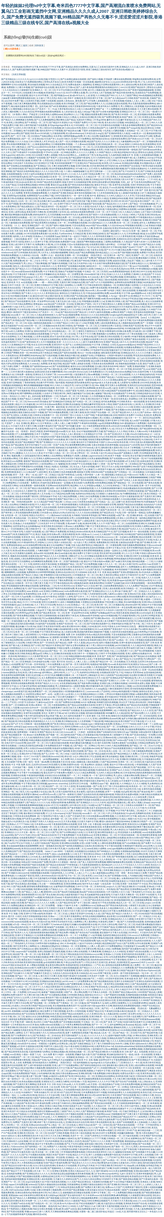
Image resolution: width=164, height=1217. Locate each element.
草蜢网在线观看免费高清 (143, 79)
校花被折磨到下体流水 (67, 615)
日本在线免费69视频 (129, 1084)
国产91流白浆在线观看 (19, 499)
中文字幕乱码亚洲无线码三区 (98, 840)
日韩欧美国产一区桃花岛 (30, 1108)
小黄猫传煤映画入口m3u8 (25, 856)
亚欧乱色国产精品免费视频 (81, 252)
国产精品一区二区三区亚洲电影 (16, 661)
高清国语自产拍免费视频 (146, 93)
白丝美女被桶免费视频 (97, 458)
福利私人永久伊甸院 (22, 236)
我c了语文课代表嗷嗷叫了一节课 (68, 697)
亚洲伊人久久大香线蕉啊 (138, 959)
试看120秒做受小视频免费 (48, 1190)
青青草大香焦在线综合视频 (139, 697)
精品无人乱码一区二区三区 (23, 201)
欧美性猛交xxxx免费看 (11, 461)
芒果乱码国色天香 (112, 529)
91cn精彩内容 (59, 409)
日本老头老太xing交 (94, 133)
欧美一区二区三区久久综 (55, 656)
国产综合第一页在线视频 (77, 1087)
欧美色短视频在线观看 (29, 1081)
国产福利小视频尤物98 (60, 225)
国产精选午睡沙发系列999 (30, 1119)
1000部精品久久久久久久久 (22, 648)
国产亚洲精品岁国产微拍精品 (119, 678)
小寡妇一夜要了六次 (31, 1054)
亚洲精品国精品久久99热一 (93, 694)
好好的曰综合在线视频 (55, 775)
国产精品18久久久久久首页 (140, 710)
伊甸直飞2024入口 (15, 997)
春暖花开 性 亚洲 (130, 155)
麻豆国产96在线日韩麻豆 (86, 260)
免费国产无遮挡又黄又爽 (24, 1122)
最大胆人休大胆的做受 (68, 827)
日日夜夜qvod (38, 596)
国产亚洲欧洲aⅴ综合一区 (102, 618)
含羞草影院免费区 (118, 139)
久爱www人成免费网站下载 (76, 526)
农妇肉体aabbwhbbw (100, 959)
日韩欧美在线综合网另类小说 (18, 577)
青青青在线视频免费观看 (35, 193)
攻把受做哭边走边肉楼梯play (26, 526)
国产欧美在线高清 (95, 209)
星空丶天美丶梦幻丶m (23, 474)
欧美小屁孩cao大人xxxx (87, 534)
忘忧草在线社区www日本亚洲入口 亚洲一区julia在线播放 (136, 670)
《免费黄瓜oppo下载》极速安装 (104, 783)
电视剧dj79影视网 (98, 664)
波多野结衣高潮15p (55, 670)
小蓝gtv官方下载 (43, 610)
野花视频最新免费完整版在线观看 (22, 586)
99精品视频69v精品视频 (79, 656)
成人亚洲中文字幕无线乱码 (95, 607)
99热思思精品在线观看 (60, 1016)
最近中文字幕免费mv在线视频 (49, 1144)
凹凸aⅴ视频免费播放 (51, 618)
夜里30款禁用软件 (134, 502)
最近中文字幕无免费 (39, 778)
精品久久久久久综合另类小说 (48, 171)
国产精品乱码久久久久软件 (115, 204)
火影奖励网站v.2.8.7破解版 (52, 464)
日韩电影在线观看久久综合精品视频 (119, 499)
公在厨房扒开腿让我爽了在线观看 (40, 101)
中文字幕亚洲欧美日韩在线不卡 (16, 1027)
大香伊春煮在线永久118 (68, 109)
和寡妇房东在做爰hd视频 (127, 794)
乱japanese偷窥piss (126, 344)
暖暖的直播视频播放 (124, 938)
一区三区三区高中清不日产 (40, 217)
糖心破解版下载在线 (100, 393)
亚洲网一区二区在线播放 (76, 255)
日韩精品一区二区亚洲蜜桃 (73, 946)
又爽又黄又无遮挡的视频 (107, 1206)
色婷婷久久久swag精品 (96, 689)
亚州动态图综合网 (89, 897)
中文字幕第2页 (50, 271)
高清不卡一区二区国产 (80, 1136)
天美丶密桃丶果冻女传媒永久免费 (131, 873)
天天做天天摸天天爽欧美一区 (124, 894)
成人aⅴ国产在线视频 (139, 420)
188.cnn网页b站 (55, 959)
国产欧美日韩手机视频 (64, 800)
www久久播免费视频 (10, 870)
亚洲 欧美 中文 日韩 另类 (99, 856)
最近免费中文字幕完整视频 (52, 1011)
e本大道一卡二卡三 (42, 1171)
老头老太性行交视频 (114, 122)
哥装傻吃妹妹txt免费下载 (58, 540)
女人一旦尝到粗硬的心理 (16, 529)
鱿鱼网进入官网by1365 (150, 1117)
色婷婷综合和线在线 (85, 493)
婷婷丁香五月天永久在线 (107, 466)
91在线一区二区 (38, 247)
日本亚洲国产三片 (51, 1187)
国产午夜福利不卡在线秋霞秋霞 (27, 152)
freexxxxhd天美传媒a (37, 401)
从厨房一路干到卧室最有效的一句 (128, 973)
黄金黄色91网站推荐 (55, 965)
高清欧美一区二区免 (130, 577)
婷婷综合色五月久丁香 (120, 266)
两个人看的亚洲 (59, 450)
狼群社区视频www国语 (48, 1111)
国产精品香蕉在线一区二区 (51, 613)
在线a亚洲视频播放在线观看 (44, 309)
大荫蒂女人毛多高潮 (14, 1187)
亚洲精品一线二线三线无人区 (15, 791)
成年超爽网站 (116, 1024)
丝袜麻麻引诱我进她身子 (141, 1190)
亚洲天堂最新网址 (72, 916)
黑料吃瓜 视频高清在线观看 (14, 556)
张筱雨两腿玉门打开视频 (103, 810)
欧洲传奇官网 (89, 523)
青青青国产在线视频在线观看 (71, 266)
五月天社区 (139, 740)
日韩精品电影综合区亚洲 (147, 393)
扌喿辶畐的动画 (33, 396)
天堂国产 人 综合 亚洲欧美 (17, 423)
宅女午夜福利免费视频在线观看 (147, 320)
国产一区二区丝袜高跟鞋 (144, 716)
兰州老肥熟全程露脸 (139, 770)
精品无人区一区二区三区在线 (130, 903)
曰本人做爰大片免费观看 (22, 697)
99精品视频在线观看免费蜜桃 (42, 740)
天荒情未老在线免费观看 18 (104, 363)
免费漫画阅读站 (14, 545)
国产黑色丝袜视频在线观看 (148, 968)
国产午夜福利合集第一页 (150, 1179)
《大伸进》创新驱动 (85, 732)
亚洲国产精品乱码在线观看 (67, 550)
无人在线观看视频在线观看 (29, 317)
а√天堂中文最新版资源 (128, 496)
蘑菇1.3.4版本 (36, 908)
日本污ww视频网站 (15, 1087)
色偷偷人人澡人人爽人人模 (137, 101)
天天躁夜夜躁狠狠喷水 (89, 865)
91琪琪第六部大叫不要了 (123, 179)
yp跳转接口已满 (54, 247)
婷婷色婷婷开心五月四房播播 (46, 214)
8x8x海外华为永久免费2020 (75, 214)
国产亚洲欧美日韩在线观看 (106, 336)
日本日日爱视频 (151, 908)
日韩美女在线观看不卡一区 (45, 415)
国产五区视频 (120, 531)
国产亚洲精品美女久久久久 (101, 591)
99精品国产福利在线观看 (65, 353)
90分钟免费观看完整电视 (18, 1060)
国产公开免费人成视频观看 (95, 101)
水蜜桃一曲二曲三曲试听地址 (93, 1211)
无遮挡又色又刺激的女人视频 (117, 686)
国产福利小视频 (95, 79)
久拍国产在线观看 (32, 531)
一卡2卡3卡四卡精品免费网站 (18, 304)
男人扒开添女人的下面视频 (98, 93)
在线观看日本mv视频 (33, 93)
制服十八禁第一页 (101, 464)
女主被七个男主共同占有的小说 (51, 98)
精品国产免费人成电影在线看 (76, 363)
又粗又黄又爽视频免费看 (24, 103)
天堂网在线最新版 (135, 491)
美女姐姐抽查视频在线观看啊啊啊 (96, 710)
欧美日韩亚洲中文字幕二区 (94, 98)
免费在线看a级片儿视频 (30, 510)
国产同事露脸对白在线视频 (29, 466)
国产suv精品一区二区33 (114, 1160)
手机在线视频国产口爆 (89, 1203)
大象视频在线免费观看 (19, 223)
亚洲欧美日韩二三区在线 (136, 756)
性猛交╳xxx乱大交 (36, 347)
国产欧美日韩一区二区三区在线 (100, 878)
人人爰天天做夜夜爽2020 (90, 342)
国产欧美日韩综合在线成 (61, 724)
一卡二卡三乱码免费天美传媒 (118, 1209)
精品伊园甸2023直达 (127, 152)
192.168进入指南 (98, 1038)
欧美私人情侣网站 (15, 122)
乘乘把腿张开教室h (134, 187)
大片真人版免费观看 (142, 1209)
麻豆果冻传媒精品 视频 (113, 756)
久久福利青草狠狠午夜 (121, 158)
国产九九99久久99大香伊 (20, 128)
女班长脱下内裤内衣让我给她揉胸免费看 (70, 1103)
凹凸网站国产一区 (151, 659)
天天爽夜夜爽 (94, 951)
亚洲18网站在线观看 (69, 843)
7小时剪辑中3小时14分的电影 (25, 981)
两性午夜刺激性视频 (32, 1157)
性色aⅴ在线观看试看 (137, 610)
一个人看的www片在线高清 (57, 515)
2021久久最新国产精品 (75, 1201)
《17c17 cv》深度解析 (64, 1057)
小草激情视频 (141, 764)
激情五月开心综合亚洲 (126, 258)
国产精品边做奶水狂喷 (101, 754)
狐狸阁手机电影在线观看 (87, 800)
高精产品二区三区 (126, 924)
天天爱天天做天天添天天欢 (34, 680)
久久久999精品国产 (95, 707)
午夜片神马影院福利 (32, 716)
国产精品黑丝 (122, 889)
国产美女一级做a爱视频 (59, 680)
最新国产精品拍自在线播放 (129, 504)
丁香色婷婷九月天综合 (103, 190)
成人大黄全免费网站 (75, 347)
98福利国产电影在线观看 (33, 865)
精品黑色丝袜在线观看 (121, 987)
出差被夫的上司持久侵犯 (130, 1163)
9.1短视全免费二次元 (76, 848)
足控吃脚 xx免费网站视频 (130, 1049)
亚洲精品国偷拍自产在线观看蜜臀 (60, 317)
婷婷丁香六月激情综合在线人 (51, 1122)
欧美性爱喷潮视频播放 (92, 550)
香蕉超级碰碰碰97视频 (41, 391)
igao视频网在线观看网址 (123, 848)
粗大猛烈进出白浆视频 (111, 1203)
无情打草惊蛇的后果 (139, 185)
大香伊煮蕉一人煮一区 (93, 474)
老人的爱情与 (123, 382)
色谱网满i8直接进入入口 (16, 472)
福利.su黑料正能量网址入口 (118, 1003)
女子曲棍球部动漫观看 (136, 829)
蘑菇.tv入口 (36, 423)
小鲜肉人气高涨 (136, 214)
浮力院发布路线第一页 (128, 835)
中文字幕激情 (73, 989)
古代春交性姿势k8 (27, 686)
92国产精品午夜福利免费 (55, 1163)
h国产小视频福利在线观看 (51, 298)
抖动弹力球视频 (120, 1168)
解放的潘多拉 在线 (122, 667)
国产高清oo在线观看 (53, 1119)
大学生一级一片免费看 (15, 992)
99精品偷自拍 (110, 721)
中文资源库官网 (131, 317)
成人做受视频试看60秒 (37, 548)
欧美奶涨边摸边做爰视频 (62, 1173)
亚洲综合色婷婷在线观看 (147, 981)
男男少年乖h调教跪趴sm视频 (143, 269)
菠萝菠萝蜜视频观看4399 (30, 407)
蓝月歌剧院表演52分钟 (42, 789)
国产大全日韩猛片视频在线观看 (124, 1182)
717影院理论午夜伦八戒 (51, 816)
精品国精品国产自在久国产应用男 (118, 943)
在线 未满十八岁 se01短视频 (50, 594)
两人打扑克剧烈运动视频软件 (137, 699)
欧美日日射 (104, 729)
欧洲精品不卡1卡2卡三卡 (143, 296)
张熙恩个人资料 (65, 596)
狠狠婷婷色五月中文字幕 (57, 1068)
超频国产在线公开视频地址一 (94, 355)
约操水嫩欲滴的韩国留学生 (80, 510)
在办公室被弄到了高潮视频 (126, 976)
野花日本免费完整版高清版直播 (99, 938)
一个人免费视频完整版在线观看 (126, 1192)
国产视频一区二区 (54, 735)
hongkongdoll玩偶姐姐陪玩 (121, 315)
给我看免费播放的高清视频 (49, 935)
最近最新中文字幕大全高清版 (113, 932)
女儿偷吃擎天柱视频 (115, 128)
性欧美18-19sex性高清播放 (49, 179)
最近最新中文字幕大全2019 (17, 388)
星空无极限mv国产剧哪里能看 (68, 984)
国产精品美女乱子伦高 (110, 512)
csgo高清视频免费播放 (108, 423)
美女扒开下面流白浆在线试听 (133, 702)
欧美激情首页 (76, 567)
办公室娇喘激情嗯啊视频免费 (141, 450)
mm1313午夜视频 (77, 209)
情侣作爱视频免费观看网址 (61, 168)
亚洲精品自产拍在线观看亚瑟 (47, 350)
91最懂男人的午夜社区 (70, 805)
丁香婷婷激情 (28, 382)
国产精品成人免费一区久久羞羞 (70, 642)
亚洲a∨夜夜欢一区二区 (39, 705)
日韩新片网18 (32, 642)
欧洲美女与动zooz (139, 664)
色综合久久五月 (60, 320)
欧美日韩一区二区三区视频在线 (109, 605)
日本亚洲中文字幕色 (90, 309)
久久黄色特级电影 (43, 320)
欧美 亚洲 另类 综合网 (36, 1168)
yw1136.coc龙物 (82, 667)
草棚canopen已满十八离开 (37, 1211)
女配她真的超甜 (80, 583)
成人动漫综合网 (68, 632)
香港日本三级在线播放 (80, 1133)
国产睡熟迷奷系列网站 (104, 258)
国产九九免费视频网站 (44, 120)
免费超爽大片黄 (42, 244)
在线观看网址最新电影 (87, 599)
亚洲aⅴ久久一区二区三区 (72, 689)
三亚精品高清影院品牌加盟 (29, 745)
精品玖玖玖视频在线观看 (142, 396)
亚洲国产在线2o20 (28, 1127)
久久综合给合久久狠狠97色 (23, 491)
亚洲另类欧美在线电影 (51, 526)
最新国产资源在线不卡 (114, 629)
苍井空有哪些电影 (135, 548)
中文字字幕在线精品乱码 (60, 583)
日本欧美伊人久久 (48, 266)
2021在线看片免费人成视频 (44, 155)
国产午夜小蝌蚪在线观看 (16, 380)
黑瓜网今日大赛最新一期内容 (63, 862)
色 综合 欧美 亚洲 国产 (78, 881)
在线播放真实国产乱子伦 (111, 672)
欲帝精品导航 (152, 1165)
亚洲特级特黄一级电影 (127, 149)
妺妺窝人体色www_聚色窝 (69, 101)
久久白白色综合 (26, 111)
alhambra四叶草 (132, 605)
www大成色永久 (8, 1136)
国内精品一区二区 (81, 147)
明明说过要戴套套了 (69, 220)
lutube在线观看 (21, 922)
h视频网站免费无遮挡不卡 (13, 995)
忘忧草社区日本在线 (78, 783)
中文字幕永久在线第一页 (99, 992)
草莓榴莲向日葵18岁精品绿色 (58, 575)
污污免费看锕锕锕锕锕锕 (135, 477)
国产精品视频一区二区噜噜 (42, 1003)
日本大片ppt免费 (23, 596)
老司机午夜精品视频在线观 (52, 840)
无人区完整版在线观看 (91, 556)
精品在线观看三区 (147, 537)
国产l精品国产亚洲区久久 (107, 680)
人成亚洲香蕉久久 (31, 634)
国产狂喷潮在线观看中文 (98, 623)
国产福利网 (64, 751)
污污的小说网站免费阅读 (22, 1144)
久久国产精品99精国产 (12, 263)
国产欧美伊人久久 (19, 932)
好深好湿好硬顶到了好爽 (100, 1168)
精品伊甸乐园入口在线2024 (87, 610)
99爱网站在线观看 (127, 209)
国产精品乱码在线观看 (137, 705)
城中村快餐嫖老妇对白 (116, 90)
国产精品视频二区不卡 (143, 767)
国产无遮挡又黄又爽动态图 (60, 377)
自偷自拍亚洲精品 (122, 867)
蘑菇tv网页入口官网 (59, 1098)
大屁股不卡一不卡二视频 (53, 399)
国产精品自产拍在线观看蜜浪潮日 (116, 748)
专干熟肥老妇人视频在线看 (19, 1209)
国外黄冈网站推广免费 (62, 610)
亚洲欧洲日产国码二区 (84, 304)
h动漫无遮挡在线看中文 (134, 1022)
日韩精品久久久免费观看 (122, 968)
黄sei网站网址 (121, 190)
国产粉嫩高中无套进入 (40, 973)
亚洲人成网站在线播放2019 (138, 653)
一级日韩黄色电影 (15, 168)
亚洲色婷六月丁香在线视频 (129, 334)
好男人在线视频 (145, 1154)
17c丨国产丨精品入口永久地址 (45, 328)
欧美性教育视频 (82, 1173)
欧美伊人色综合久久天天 (86, 377)
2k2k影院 (46, 480)
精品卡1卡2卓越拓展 (25, 404)
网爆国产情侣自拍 (20, 667)
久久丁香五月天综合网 (44, 605)
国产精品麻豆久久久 (116, 233)
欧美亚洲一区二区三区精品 (120, 510)
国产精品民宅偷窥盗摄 (67, 892)
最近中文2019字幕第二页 (41, 95)
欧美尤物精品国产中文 (101, 531)
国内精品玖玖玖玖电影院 (120, 307)
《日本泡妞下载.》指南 (126, 244)
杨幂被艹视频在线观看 (51, 992)
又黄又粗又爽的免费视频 (141, 507)
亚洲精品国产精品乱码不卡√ (124, 1117)
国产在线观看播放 (60, 366)
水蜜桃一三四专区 (152, 599)
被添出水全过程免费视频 (82, 366)
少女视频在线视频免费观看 (81, 320)
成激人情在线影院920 (151, 594)
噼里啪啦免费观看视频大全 (39, 886)
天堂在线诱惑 (78, 225)
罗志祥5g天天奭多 (86, 1165)
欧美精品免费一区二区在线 (66, 217)
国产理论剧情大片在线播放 (40, 1089)
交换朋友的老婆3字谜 (129, 542)
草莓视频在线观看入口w (136, 225)
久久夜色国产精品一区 (91, 187)
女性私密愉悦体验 (67, 683)
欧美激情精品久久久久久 (42, 721)
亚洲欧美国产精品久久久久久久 (54, 938)
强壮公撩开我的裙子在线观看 (33, 125)
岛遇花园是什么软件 (88, 504)
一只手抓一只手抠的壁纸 (146, 1125)
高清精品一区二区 (47, 204)
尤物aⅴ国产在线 (38, 1060)
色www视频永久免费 (22, 659)
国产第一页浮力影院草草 (77, 664)
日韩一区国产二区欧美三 (28, 759)
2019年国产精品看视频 (73, 1190)
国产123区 (36, 645)
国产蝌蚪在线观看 (106, 515)
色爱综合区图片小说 (129, 1073)
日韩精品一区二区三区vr (118, 1138)
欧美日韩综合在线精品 (101, 407)
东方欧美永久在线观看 (15, 347)
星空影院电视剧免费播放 (141, 689)
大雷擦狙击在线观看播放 (92, 602)
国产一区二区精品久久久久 (141, 591)
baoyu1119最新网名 (132, 377)
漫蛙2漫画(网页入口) (44, 949)
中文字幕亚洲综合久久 (100, 526)
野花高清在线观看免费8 (144, 355)
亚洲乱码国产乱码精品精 (75, 296)
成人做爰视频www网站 (103, 873)
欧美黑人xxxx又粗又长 (96, 875)
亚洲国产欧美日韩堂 (101, 1176)
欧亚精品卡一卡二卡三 (144, 1027)
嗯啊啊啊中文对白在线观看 (14, 84)
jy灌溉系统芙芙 (88, 217)
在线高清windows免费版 (119, 372)
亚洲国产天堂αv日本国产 (39, 854)
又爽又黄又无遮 (40, 583)
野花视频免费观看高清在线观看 (96, 1079)
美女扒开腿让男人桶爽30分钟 (38, 781)
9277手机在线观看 (106, 903)
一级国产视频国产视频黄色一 (53, 1000)
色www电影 (10, 637)
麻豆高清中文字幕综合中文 (147, 938)
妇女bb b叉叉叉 (51, 805)
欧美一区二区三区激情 (127, 223)
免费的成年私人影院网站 (36, 428)
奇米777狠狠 (148, 1157)
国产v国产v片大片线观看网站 (99, 282)
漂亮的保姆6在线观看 (149, 361)
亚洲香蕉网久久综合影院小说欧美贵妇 (27, 220)
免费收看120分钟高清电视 (143, 382)
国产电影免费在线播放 (87, 683)
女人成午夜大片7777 (151, 260)
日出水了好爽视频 (131, 447)
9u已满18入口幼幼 (66, 1206)
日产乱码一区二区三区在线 (62, 334)
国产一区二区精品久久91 (144, 916)
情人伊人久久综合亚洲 (144, 678)
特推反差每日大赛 (51, 911)
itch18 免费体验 (88, 702)
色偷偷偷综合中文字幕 (75, 594)
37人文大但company (55, 813)
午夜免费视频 (117, 1141)
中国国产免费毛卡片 (82, 122)
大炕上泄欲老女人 (146, 1081)
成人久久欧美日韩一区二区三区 (30, 786)
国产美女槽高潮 (49, 420)
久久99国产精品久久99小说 (65, 323)
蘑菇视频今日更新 (146, 258)
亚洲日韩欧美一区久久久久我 (103, 1016)
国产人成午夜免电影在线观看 (37, 1065)
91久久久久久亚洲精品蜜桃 (110, 380)
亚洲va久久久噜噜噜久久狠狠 (18, 978)
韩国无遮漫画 (122, 613)
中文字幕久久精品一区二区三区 (58, 453)
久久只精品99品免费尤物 (63, 493)
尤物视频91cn (43, 1149)
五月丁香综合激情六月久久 (36, 1033)
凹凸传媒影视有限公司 (128, 615)
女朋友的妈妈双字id (16, 277)
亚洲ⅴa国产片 (69, 548)
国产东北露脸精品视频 (55, 995)
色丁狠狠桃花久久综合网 (12, 642)
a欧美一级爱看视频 (87, 380)
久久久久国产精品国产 (54, 288)
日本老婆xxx (46, 512)
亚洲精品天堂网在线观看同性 (106, 84)
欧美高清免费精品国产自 (148, 182)
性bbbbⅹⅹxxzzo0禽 (93, 954)
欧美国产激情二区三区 (130, 117)
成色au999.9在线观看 (43, 553)
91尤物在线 (147, 439)
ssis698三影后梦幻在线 (34, 640)
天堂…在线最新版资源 (82, 488)
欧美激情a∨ (113, 1030)
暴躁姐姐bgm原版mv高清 (137, 1141)
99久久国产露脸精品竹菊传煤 (90, 1111)
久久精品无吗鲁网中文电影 (85, 908)
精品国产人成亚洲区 (37, 472)
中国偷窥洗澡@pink (100, 1146)
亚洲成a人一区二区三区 (82, 605)
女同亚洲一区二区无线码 (16, 515)
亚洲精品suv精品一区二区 (60, 621)
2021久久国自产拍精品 (15, 1114)
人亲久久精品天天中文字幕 (126, 989)
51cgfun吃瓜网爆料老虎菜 (138, 813)
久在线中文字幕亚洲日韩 (54, 393)
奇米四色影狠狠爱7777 (65, 163)
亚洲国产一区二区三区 (141, 255)
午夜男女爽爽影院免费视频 (78, 1024)
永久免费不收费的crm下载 (45, 751)
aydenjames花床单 (148, 781)
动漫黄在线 (33, 556)
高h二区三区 (19, 1016)
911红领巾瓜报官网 (30, 361)
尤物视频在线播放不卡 (118, 1108)
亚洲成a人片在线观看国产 (25, 523)
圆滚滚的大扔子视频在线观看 (69, 1114)
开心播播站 (17, 453)
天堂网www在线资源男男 (57, 485)
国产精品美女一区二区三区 (14, 323)
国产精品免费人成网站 (11, 1033)
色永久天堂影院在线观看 (43, 388)
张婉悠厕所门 (105, 136)
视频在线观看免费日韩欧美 (97, 114)
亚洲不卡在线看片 (147, 894)
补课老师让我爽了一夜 (108, 922)
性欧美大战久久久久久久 (80, 718)
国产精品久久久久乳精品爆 (28, 269)
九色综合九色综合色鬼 (62, 973)
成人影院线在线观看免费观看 (81, 212)
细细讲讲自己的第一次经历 (45, 737)
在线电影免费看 (14, 1173)
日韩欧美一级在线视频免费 (36, 724)
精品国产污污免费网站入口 (136, 176)
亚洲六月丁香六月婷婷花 (84, 819)
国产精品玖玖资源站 (51, 645)
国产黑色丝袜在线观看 (100, 1103)
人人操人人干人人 (82, 873)
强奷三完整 (6, 391)
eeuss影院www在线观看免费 (28, 271)
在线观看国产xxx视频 (32, 897)
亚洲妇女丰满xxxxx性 (147, 1079)
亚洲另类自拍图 (137, 342)
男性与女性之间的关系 (67, 529)
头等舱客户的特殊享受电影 (84, 515)
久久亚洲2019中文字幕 (125, 816)
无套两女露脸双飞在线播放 (123, 743)
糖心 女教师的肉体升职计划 (129, 878)
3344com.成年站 (9, 1008)
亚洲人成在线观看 (111, 588)
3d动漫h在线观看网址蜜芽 (114, 824)
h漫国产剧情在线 (41, 1098)
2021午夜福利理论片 (27, 542)
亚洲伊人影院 (82, 970)
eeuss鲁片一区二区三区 (22, 315)
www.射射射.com (35, 591)
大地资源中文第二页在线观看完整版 (120, 1144)
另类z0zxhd (63, 155)
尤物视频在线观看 (57, 808)
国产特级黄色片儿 (95, 1003)
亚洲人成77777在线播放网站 (66, 1065)
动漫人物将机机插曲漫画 (39, 323)
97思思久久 (53, 79)
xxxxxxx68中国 (65, 374)
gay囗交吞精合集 (25, 605)
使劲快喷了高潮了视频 (78, 651)
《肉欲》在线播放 (21, 247)
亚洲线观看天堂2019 (59, 762)
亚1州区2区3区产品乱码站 (78, 407)
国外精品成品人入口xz (105, 252)
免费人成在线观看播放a (106, 323)
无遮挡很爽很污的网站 (39, 1052)
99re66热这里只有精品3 (40, 353)
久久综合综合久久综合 (149, 285)
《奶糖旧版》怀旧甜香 (54, 1157)
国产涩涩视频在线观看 (69, 1022)
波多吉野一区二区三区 (37, 743)
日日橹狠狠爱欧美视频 (61, 144)
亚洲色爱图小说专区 (56, 212)
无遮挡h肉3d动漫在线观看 (13, 469)
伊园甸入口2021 (45, 542)
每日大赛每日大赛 (145, 1095)
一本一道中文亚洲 (80, 195)
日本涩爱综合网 (88, 949)
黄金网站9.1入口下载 (74, 114)
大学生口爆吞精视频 (143, 1089)
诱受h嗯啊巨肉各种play (30, 355)
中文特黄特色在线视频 (108, 125)
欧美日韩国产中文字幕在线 (131, 721)
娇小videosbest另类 (71, 128)
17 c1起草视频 (95, 935)
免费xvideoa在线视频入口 (52, 1024)
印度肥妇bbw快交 (89, 797)
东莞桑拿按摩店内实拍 (112, 827)
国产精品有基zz (36, 1100)
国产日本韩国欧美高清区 (25, 252)
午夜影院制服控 (8, 605)
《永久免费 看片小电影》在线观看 (58, 1054)
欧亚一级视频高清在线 (50, 846)
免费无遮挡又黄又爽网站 (48, 968)
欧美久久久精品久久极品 (20, 209)
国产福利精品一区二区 (35, 1146)
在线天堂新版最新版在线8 (34, 916)
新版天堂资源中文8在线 (81, 913)
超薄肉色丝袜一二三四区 (87, 428)
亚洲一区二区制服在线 (30, 618)
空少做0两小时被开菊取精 (132, 336)
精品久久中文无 (80, 1154)
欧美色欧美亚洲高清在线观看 (28, 962)
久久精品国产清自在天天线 (110, 477)
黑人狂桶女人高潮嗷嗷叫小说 (113, 418)
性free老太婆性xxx (21, 789)
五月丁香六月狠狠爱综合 (102, 1043)
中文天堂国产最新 (144, 147)
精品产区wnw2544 (43, 1057)
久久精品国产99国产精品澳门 (50, 502)
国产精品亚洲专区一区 (27, 149)
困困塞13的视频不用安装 (64, 637)
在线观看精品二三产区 (89, 965)
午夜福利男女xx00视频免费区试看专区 (96, 1149)
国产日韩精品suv (25, 949)
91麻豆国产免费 (85, 258)
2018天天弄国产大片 (99, 970)
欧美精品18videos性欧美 (78, 531)
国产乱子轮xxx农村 (104, 867)
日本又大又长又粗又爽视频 (56, 1136)
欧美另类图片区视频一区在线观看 (78, 82)
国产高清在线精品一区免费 (142, 735)
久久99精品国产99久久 (106, 95)
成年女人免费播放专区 (149, 223)
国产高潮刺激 (99, 1054)
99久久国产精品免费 (16, 886)
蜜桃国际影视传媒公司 (142, 1041)
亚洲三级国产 (100, 510)
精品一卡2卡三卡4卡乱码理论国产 (67, 469)
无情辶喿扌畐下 (128, 182)
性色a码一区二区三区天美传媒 (74, 396)
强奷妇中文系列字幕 (133, 599)
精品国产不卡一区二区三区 (14, 401)
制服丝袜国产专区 (13, 710)
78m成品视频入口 (39, 808)
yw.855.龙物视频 (12, 1011)
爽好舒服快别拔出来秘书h (92, 781)
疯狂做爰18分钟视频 (142, 607)
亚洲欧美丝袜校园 (108, 496)
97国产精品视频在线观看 (28, 1176)
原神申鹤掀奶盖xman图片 (56, 431)
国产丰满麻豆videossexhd (17, 873)
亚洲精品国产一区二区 (37, 225)
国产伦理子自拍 (45, 800)
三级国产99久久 (67, 1111)
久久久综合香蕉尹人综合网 (23, 1041)
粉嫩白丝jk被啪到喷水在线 (65, 629)
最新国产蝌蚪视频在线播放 (89, 242)
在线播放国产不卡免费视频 (63, 729)
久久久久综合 (21, 141)
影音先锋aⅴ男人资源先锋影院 (61, 534)
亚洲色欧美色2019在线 (76, 670)
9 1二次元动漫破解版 (46, 648)
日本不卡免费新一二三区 (46, 434)
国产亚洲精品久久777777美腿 (91, 1138)
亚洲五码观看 (77, 751)
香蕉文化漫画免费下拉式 (109, 1119)
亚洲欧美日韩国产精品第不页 (124, 970)
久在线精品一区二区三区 (136, 130)
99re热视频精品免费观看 (150, 95)
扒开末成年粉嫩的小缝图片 (145, 911)
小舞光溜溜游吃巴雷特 (118, 689)
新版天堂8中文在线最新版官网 (76, 182)
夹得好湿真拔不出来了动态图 (76, 1106)
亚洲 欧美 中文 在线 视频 (86, 1060)
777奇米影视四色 (81, 1049)
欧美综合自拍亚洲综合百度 (34, 848)
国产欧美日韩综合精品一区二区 (79, 1076)
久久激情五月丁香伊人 (70, 867)
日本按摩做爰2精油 (136, 233)
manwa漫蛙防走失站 (12, 672)
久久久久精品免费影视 (11, 640)
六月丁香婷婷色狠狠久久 (83, 558)
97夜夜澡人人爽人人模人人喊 (56, 423)
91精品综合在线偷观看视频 (91, 420)
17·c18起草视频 (86, 323)
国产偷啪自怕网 (88, 740)
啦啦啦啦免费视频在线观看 (148, 1046)
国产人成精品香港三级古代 (90, 521)
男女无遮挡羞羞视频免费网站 (142, 103)
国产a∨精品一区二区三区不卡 (26, 987)
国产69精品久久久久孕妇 (115, 431)
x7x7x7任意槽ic (38, 499)
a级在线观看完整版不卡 (32, 797)
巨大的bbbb (81, 572)
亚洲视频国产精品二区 (67, 564)
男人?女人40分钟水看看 (149, 82)
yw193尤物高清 (122, 645)
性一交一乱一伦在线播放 (110, 599)
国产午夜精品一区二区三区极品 (71, 1003)
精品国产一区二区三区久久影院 (74, 206)
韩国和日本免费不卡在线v (130, 415)
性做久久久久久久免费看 (118, 274)
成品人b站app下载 (86, 111)
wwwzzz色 (32, 726)
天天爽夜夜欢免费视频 (48, 521)
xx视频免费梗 (141, 694)
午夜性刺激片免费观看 (17, 740)
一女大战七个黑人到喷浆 (83, 542)
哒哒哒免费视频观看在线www (136, 997)
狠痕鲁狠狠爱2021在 (31, 894)
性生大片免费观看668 (98, 670)
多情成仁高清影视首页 (119, 962)
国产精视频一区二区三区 (85, 325)
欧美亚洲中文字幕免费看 (59, 558)
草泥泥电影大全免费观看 (129, 832)
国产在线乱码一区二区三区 (43, 1203)
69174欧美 (98, 122)
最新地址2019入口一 (94, 995)
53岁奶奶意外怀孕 (125, 147)
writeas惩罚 (34, 1184)
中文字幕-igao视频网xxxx (133, 293)
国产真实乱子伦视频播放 (101, 569)
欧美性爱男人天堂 (37, 380)
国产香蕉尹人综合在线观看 (43, 507)
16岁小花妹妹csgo (83, 724)
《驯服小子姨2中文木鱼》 (67, 905)
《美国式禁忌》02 (97, 255)
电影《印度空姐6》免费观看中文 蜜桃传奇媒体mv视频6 (72, 418)
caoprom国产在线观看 (26, 951)
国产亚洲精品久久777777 (55, 510)
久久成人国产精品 (119, 659)
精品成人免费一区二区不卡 (147, 1024)
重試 (18, 45)
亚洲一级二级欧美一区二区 (143, 231)
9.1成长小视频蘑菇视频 (68, 602)
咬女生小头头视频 (152, 187)
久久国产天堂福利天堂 (74, 816)
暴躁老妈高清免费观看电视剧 (127, 1005)
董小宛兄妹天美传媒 (37, 621)
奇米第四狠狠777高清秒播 (127, 569)
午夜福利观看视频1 (69, 504)
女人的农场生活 (69, 111)
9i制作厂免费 (125, 366)
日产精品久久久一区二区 (60, 889)
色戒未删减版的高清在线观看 (136, 488)
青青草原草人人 (144, 957)
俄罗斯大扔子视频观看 (19, 808)
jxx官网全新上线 (64, 1043)
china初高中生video (26, 1043)
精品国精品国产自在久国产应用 (123, 361)
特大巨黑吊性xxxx (65, 586)
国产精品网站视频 (114, 277)
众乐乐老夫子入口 (80, 569)
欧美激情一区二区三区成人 (56, 913)
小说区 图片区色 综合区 (61, 661)
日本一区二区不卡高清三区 (108, 212)
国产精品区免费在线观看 (36, 168)
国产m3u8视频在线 (131, 843)
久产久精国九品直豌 (135, 309)
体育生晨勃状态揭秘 (152, 637)
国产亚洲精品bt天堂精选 (60, 401)
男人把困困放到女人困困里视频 (70, 686)
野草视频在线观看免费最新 (47, 111)
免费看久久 (105, 428)
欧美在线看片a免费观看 (83, 483)
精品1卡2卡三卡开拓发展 (29, 602)
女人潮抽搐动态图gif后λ (48, 946)
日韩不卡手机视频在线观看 (111, 653)
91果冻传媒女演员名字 (95, 1190)
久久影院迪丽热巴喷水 (31, 456)
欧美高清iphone (121, 269)
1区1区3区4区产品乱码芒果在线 (65, 1092)
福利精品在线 (31, 198)
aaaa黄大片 (6, 247)
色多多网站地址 (59, 480)
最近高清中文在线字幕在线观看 (109, 461)
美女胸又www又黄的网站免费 (52, 198)
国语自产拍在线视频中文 (43, 518)
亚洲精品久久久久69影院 (113, 951)
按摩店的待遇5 (11, 1201)
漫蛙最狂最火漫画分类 (77, 409)
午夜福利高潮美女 (71, 897)
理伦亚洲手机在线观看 (109, 553)
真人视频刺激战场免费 (128, 323)
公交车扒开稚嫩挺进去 (45, 274)
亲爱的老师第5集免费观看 (63, 802)
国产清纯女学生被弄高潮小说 (20, 1152)
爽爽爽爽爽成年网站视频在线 (71, 878)
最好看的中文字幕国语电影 (58, 250)
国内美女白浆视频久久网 (93, 1089)
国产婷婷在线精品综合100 (93, 1065)
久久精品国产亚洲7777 (30, 718)
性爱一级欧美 (26, 1022)
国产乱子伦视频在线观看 (33, 1154)
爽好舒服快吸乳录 (94, 686)
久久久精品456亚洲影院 (142, 645)
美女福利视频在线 (132, 602)
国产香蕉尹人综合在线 (56, 158)
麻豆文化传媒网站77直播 (58, 545)
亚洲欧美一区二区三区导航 (119, 369)
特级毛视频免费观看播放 (133, 545)
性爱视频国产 (150, 502)
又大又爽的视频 (24, 336)
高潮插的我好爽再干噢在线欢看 (140, 827)
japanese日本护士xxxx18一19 (145, 962)
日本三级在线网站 (57, 989)
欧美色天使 (146, 1092)
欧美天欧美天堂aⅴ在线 (26, 800)
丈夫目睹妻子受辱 (13, 762)
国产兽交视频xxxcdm (121, 409)
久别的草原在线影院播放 (121, 632)
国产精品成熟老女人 (26, 206)
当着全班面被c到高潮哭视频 (104, 445)
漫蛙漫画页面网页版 (110, 353)
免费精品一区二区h (82, 889)
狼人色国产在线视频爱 (122, 1122)
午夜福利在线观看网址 (49, 339)
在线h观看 (62, 477)
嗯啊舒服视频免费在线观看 (119, 862)
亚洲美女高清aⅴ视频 (151, 117)
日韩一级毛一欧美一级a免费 (35, 762)
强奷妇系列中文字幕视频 (50, 130)
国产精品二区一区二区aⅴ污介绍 (144, 745)
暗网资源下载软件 (133, 1187)
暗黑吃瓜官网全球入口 (72, 339)
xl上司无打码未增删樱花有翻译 (56, 675)
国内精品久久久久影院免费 (134, 797)
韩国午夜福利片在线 (73, 1130)
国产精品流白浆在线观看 (87, 328)
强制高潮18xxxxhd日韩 (52, 756)
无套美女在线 (96, 250)
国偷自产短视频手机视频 (69, 271)
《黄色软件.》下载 (42, 450)
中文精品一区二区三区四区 (95, 271)
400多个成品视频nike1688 (87, 748)
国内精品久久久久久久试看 (67, 949)
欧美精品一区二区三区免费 (88, 1057)
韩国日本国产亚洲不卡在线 (59, 1154)
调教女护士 (74, 556)
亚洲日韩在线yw (152, 214)
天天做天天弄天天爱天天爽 (23, 426)
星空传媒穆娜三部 (42, 231)
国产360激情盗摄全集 (122, 656)
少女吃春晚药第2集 (46, 1073)
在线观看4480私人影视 (88, 838)
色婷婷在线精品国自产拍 (69, 507)
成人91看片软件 (129, 564)
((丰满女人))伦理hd (125, 518)
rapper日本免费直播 (18, 1184)
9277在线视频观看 (153, 458)
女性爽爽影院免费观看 (41, 561)
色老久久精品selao (46, 187)
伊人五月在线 (43, 493)
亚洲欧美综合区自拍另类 (77, 1122)
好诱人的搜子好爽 (88, 843)
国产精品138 (17, 1068)
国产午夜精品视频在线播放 (27, 699)
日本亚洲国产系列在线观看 (80, 480)
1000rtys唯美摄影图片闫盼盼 (124, 691)
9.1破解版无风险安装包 (22, 1030)
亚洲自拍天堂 (134, 594)
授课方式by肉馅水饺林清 (138, 940)
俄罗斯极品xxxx (61, 95)
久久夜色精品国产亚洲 (101, 667)
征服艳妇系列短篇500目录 (70, 930)
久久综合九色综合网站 (90, 1179)
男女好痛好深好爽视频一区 (143, 426)
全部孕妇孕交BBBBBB (115, 491)
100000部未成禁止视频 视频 (141, 683)
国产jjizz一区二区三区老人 (27, 976)
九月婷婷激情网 (82, 361)
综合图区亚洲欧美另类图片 (142, 675)
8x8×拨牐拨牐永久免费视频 (133, 423)
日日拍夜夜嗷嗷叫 (26, 1008)
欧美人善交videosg (32, 672)
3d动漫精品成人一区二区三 (137, 122)
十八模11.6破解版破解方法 (76, 171)
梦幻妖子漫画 (121, 591)
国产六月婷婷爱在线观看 (132, 922)
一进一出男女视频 (54, 358)
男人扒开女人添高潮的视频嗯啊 (53, 252)
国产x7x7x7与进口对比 (25, 835)
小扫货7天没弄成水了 (27, 702)
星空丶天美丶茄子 (36, 239)
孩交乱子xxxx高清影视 (113, 187)
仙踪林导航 (156, 1030)
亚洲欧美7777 (17, 957)
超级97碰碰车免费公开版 (120, 1035)
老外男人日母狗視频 (75, 1011)
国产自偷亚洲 (55, 548)
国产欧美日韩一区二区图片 (76, 699)
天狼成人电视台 (51, 466)
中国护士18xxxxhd (107, 442)
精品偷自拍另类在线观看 (97, 829)
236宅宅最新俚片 (63, 195)
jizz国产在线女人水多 (127, 480)
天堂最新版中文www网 (133, 946)
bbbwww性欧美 (57, 1033)
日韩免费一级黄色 (23, 374)
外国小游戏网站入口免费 (70, 285)
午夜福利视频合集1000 (106, 415)
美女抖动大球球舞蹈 (10, 293)
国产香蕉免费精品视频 (23, 615)
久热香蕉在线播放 (85, 502)
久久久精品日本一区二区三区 (95, 176)
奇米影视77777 (52, 1100)
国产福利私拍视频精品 (72, 846)
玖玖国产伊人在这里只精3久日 (58, 139)
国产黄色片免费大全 (82, 621)
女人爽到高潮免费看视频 (109, 843)
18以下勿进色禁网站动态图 (62, 428)
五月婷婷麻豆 (22, 930)
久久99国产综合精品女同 (45, 659)
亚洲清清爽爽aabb (72, 884)
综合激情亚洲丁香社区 (19, 477)
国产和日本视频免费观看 (56, 412)
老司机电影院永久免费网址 (44, 1062)
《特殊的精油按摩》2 (25, 502)
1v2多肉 (25, 778)
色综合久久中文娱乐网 (48, 1095)
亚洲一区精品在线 (104, 540)
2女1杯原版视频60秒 (120, 900)
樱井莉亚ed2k (39, 1214)
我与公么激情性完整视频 (78, 198)
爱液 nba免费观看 (72, 678)
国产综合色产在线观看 (126, 1081)
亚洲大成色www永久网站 (141, 1043)
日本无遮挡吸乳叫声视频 (44, 878)
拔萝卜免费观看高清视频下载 (79, 1033)
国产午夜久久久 (28, 293)
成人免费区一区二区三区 (141, 965)
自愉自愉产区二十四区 (92, 978)
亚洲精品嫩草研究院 (90, 404)
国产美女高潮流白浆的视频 (23, 884)
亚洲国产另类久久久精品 (41, 821)
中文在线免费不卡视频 (99, 409)
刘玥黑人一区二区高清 (17, 1125)
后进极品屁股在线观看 (116, 103)
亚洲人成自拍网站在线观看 (141, 1065)
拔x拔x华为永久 (77, 95)
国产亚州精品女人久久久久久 (15, 79)
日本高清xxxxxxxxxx (104, 537)
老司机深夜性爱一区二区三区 (54, 1071)
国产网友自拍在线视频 (74, 1019)
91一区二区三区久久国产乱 (46, 832)
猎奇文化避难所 (49, 602)
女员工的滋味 (111, 781)
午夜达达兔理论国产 (73, 962)
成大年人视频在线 (96, 90)
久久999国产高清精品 (149, 1000)
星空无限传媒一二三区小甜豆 (103, 171)
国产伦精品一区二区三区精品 (86, 401)
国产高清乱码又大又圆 (118, 434)
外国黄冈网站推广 (109, 1068)
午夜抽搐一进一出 (98, 997)
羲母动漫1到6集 (104, 740)
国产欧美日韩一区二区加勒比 (124, 464)
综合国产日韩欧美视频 (58, 1133)
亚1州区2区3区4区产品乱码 (124, 201)
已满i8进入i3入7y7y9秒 (69, 309)
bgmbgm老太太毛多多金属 (103, 382)
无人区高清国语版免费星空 (103, 147)
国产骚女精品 (27, 567)
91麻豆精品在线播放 (149, 794)
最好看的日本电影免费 (34, 813)
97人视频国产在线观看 (34, 158)
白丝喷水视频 (40, 567)
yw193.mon (67, 981)
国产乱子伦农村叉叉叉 (129, 171)
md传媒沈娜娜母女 (146, 209)
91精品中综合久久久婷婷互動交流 (50, 881)
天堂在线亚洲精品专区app (147, 195)
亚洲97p (29, 331)
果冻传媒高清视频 (36, 84)
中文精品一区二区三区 (91, 1022)
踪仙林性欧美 (154, 358)
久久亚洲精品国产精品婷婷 (142, 1108)
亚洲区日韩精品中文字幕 (45, 285)
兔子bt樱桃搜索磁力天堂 (132, 493)
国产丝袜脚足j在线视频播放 (19, 166)
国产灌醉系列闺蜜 (91, 298)
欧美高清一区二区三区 (139, 786)
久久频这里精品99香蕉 (87, 317)
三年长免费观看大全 (55, 664)
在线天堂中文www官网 (15, 743)
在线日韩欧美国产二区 (41, 667)
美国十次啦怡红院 (62, 542)
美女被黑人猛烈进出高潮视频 (90, 791)
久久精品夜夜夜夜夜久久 (46, 315)
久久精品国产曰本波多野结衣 (95, 1117)
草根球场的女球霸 (119, 623)
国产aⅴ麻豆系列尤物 (121, 561)
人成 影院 (90, 95)
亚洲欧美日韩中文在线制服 (136, 556)
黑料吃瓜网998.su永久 (75, 726)
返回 (25, 45)
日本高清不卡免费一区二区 (99, 976)
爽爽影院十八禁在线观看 (69, 1117)
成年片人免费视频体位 (131, 567)
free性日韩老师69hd (146, 499)
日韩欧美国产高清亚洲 (137, 98)
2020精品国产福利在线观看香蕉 (139, 534)
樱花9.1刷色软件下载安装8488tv (22, 312)
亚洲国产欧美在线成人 (98, 987)
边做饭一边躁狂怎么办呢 (115, 550)
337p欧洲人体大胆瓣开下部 (145, 331)
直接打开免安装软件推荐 (48, 626)
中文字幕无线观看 (113, 846)
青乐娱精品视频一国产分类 (89, 786)
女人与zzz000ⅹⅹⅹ (26, 607)
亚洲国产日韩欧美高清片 (26, 339)
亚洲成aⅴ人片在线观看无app (46, 236)
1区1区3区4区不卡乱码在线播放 (44, 1141)
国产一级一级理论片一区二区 (15, 1079)
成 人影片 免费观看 (57, 859)
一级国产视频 (143, 930)
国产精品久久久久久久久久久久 (94, 968)
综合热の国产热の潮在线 (47, 369)
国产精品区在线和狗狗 (23, 171)
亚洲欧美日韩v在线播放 (12, 198)
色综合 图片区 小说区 (11, 916)
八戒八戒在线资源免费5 (60, 569)
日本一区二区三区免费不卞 (39, 924)
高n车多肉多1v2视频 (148, 572)
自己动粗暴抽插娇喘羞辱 (145, 856)
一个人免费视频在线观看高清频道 (120, 109)
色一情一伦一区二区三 (33, 770)
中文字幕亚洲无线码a (50, 632)
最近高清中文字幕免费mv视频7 (58, 772)
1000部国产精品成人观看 (150, 992)
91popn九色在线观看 (27, 637)
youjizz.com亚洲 (152, 903)
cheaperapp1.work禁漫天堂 (14, 691)
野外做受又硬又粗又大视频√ (140, 648)
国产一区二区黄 (146, 247)
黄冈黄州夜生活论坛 (136, 1211)
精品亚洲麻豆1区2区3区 (149, 480)
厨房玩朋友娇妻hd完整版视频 (106, 182)
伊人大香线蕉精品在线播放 (29, 1163)
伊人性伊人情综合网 (107, 924)
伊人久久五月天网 (130, 553)
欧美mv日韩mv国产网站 (138, 838)
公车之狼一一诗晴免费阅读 (49, 884)
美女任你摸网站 (8, 336)
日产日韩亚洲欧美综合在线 (79, 160)
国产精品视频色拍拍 (103, 981)
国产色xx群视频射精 (144, 651)
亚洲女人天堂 (116, 176)
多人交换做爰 (140, 1122)
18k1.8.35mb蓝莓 (68, 943)
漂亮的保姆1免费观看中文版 (62, 242)
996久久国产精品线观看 (135, 984)
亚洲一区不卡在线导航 (149, 485)
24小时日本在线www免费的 (49, 404)
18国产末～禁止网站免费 (75, 992)
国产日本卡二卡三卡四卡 (85, 596)
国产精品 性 (103, 580)
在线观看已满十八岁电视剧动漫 (48, 1019)
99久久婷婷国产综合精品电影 (114, 675)
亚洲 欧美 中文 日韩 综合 (49, 1084)
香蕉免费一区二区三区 (51, 954)
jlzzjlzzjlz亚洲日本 (27, 182)
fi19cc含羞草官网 (140, 372)
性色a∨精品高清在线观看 (98, 634)
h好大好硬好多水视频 (74, 713)
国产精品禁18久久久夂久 (127, 412)
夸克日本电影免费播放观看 (102, 518)
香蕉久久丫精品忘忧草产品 (82, 927)
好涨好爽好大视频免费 (34, 1068)
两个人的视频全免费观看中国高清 (104, 1154)
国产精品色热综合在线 (98, 900)
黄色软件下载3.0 (53, 997)
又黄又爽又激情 (76, 412)
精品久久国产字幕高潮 (125, 1149)
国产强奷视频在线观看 (128, 252)
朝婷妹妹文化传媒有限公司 (68, 447)
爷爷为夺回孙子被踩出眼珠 (73, 458)
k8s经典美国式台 (100, 307)
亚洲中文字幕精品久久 (29, 678)
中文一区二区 (107, 174)
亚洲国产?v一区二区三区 (13, 1182)
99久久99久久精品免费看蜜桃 (114, 745)
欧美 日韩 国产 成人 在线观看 (133, 1052)
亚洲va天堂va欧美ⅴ (123, 540)
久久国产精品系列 (63, 903)
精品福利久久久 (86, 461)
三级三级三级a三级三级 (25, 810)
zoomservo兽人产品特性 (98, 691)
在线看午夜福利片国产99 (49, 426)
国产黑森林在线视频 (115, 995)
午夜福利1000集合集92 (115, 1011)
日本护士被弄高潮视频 (99, 312)
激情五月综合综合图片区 (47, 689)
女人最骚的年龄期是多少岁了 (132, 193)
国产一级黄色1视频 (31, 870)
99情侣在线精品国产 (64, 361)
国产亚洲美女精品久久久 (136, 263)
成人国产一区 (61, 141)
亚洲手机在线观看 (120, 185)
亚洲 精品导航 (54, 363)
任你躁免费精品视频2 (27, 185)
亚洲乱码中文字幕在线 (110, 247)
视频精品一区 (109, 285)
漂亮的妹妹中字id (48, 496)
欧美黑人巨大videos (111, 163)
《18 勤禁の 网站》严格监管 (24, 114)
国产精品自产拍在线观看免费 (81, 940)
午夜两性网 (138, 748)
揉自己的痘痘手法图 (142, 136)
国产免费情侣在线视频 (69, 702)
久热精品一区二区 (82, 810)
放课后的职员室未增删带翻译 (48, 372)
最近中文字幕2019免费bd (95, 1030)
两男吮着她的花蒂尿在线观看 (127, 558)
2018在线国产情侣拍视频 (150, 913)
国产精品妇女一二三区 (15, 854)
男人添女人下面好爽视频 (35, 263)
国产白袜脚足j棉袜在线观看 (73, 79)
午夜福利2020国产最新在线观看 (54, 437)
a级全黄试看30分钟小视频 (73, 626)
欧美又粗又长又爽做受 (74, 707)
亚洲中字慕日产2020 (67, 204)
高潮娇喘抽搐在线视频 (136, 995)
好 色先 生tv (74, 431)
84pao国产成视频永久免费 (126, 453)
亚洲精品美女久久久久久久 (92, 767)
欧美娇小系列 (55, 147)
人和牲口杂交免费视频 (88, 496)
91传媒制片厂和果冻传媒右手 (35, 1092)
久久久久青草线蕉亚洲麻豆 (100, 236)
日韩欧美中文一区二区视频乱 (42, 529)
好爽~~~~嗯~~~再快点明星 (45, 282)
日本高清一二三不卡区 (146, 179)
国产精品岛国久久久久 (63, 667)
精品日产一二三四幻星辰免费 (18, 450)
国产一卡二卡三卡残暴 (77, 775)
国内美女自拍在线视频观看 (66, 781)
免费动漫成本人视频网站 (79, 84)
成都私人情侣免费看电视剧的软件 (30, 558)
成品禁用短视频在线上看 (118, 802)
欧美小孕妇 (106, 404)
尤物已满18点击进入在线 (108, 577)
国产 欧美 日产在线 (112, 1022)
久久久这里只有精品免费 (88, 174)
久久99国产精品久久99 (105, 152)
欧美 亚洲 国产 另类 (75, 399)
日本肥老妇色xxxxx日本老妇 (25, 1024)
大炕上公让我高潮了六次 (122, 651)
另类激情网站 (73, 1184)
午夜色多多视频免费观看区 (133, 125)
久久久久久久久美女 (33, 453)
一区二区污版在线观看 (127, 1136)
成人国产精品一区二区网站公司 (85, 745)
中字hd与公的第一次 (53, 152)
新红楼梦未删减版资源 (70, 1041)
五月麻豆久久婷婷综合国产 (65, 1179)
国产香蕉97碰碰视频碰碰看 (141, 90)
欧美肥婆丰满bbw (29, 794)
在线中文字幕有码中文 (130, 575)
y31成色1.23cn (18, 1005)
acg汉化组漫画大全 (35, 1182)
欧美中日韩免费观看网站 (12, 940)
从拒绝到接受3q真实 (18, 176)
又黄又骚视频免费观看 (141, 751)
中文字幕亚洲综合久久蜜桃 (109, 304)
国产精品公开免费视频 (33, 710)
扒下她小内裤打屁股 (99, 651)
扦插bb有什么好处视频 (17, 1141)
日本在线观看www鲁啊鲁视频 (100, 816)
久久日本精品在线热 (76, 277)
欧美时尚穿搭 (126, 621)
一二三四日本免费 (100, 1098)
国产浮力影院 (46, 984)
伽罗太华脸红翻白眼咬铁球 (134, 718)
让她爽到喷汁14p (9, 307)
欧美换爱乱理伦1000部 (44, 447)
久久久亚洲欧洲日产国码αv (96, 930)
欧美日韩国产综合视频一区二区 (99, 412)
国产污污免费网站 (82, 139)
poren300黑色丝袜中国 (126, 82)
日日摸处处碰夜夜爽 (109, 1198)
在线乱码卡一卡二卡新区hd (75, 1008)
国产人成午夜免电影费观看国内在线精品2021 (97, 87)
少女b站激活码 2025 (96, 626)
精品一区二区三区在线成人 (65, 1125)
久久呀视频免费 (40, 569)
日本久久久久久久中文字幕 (141, 726)
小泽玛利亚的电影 (27, 493)
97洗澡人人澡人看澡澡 (69, 434)
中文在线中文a (153, 339)
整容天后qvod (85, 1125)
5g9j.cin (100, 940)
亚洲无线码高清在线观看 (133, 954)
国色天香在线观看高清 (100, 1122)
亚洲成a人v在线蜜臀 (10, 664)
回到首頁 (39, 45)
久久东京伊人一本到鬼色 (103, 889)
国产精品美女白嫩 (72, 130)
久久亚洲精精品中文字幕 (18, 344)
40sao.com (71, 502)
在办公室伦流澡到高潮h (44, 1165)
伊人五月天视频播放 (45, 342)
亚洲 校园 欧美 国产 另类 (136, 978)
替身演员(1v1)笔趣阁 (137, 824)
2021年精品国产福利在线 (85, 580)
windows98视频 (49, 269)
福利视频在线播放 (45, 686)
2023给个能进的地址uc (12, 970)
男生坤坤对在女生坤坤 (106, 217)
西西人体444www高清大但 (47, 875)
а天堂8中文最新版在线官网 (30, 1046)
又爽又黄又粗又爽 (35, 995)
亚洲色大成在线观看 (100, 201)
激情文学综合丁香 (102, 185)
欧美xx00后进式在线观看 (118, 426)
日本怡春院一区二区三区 (85, 125)
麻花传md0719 (40, 296)
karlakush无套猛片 (62, 924)
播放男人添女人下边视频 (82, 680)
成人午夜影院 (120, 710)
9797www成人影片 (91, 447)
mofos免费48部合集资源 (75, 591)
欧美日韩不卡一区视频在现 (38, 290)
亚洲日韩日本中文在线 (141, 271)
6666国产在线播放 (70, 710)
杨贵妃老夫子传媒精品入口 (34, 959)
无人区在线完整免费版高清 (76, 959)
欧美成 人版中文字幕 (121, 320)
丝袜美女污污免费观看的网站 (29, 82)
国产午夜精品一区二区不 (36, 122)
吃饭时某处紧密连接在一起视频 (55, 483)
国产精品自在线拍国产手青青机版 (62, 865)
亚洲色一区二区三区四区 (129, 762)
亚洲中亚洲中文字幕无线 (116, 420)
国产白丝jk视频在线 (10, 567)
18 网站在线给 (139, 1035)
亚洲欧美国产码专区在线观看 (112, 897)
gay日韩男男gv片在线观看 (146, 632)
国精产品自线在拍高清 (87, 794)
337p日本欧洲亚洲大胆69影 (112, 437)
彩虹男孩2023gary (76, 829)
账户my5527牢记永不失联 (17, 843)
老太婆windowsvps (74, 133)
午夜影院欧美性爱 (128, 1198)
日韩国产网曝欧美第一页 (16, 353)
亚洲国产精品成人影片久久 (116, 342)
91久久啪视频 (52, 220)
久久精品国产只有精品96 (111, 534)
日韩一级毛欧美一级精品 (133, 512)
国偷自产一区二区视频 (150, 775)
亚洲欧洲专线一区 (138, 515)
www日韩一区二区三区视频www (39, 325)
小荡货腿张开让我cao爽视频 (86, 374)
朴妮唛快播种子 (89, 1119)
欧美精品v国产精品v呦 (23, 320)
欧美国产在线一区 (113, 1111)
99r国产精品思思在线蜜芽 (49, 182)
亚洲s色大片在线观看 (66, 1165)
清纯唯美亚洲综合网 (122, 136)
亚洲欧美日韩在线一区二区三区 (32, 1133)
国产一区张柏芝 (47, 642)
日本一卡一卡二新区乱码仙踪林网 (144, 418)
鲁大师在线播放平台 (148, 1133)
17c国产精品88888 (108, 762)
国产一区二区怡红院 (102, 1125)
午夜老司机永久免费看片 (107, 106)
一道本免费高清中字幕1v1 (46, 190)
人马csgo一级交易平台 (119, 296)
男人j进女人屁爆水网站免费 (126, 775)
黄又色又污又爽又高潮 (51, 976)
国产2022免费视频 (88, 564)
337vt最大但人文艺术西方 (87, 168)
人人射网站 (91, 347)
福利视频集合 (83, 1062)
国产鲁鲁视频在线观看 (122, 856)
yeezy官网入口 (150, 846)
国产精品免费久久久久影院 (143, 713)
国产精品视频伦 (146, 464)
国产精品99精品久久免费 (125, 754)
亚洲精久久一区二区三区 (43, 90)
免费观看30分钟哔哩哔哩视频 (40, 572)
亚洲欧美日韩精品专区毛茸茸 (97, 179)
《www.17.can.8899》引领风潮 (58, 851)
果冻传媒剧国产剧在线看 (89, 204)
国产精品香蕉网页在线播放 (14, 217)
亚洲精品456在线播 (118, 198)
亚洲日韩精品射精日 (95, 233)
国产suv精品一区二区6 (122, 640)
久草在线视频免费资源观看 (26, 512)
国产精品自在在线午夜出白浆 (18, 1165)
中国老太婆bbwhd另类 (150, 553)
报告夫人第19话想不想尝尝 (26, 266)
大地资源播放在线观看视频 (36, 334)
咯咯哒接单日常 (39, 1192)
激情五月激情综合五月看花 (91, 331)
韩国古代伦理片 (36, 515)
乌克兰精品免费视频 (66, 496)
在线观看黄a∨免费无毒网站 (51, 1127)
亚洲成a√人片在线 (111, 954)
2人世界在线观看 (41, 336)
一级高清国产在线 (74, 840)
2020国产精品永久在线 (149, 244)
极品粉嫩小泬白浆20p (26, 626)
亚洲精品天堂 (67, 328)
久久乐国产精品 (8, 185)
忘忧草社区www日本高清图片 (45, 764)
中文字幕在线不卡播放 (23, 274)
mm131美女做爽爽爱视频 (121, 1171)
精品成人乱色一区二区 (104, 1033)
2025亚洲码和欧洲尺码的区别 (103, 166)
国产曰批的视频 (49, 355)
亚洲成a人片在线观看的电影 (67, 1089)
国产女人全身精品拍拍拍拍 (78, 344)
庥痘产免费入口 (150, 363)
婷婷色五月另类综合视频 (104, 1136)
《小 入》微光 (19, 225)
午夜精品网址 (71, 149)
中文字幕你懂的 (118, 959)
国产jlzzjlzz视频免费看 (69, 315)
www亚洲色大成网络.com (99, 848)
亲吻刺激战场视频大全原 (130, 363)
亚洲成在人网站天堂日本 (26, 437)
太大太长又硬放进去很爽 (117, 507)
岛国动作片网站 (83, 120)
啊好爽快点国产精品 (65, 120)
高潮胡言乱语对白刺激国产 (129, 239)
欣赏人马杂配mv (89, 805)
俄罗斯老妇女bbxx (100, 139)
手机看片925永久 (53, 710)
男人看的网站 (90, 922)
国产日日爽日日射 (141, 1127)
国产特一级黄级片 (67, 794)
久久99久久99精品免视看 (51, 1201)
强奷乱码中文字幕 (73, 1030)
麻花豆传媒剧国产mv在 (12, 325)
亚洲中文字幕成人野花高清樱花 (111, 705)
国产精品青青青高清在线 (16, 1052)
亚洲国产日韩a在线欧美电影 (37, 970)
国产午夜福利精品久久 (37, 989)
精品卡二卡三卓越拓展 (150, 810)
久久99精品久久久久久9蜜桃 (133, 783)
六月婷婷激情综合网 (96, 594)
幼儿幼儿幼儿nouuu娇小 (64, 732)
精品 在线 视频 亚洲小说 (55, 829)
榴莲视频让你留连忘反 (23, 109)
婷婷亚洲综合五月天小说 (93, 678)
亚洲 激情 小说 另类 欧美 (98, 716)
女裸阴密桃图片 (102, 320)
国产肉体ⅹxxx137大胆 (138, 139)
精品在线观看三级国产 (117, 1190)
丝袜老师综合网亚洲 (32, 1195)
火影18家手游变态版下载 (78, 201)
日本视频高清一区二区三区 (85, 575)
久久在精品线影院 (131, 1092)
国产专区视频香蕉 (21, 391)
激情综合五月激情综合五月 (72, 293)
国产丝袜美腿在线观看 (23, 610)
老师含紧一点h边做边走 (48, 491)
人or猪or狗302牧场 (28, 1095)
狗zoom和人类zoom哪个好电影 (100, 290)
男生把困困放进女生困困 (48, 103)
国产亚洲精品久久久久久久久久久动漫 (57, 442)
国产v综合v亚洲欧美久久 (30, 829)
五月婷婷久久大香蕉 (97, 919)
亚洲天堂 (92, 832)
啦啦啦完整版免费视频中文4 (101, 439)
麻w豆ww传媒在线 (63, 553)
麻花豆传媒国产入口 (56, 1038)
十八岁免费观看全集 (83, 981)
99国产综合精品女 (150, 1005)
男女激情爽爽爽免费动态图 (77, 445)
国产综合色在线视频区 (34, 358)
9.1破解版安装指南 (122, 1152)
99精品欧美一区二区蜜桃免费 (107, 545)
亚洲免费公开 (81, 778)
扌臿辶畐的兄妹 (40, 106)
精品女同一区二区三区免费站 (76, 350)
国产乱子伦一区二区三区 (72, 875)
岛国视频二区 (65, 466)
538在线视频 (26, 889)
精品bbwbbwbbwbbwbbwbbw (128, 174)
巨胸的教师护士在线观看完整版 (37, 629)
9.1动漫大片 (16, 770)
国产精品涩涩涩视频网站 (23, 179)
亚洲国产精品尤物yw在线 (124, 992)
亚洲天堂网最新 (14, 382)
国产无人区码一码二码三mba (55, 754)
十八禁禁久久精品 (99, 198)
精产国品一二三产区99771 (106, 1157)
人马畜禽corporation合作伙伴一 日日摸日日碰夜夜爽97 (37, 707)
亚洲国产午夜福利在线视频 (83, 423)
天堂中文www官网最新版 (82, 537)
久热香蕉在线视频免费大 (113, 854)
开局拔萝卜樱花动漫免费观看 (117, 79)
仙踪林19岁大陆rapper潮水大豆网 (96, 1005)
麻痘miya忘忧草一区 (48, 702)
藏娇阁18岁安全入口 (104, 82)
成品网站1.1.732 (73, 231)
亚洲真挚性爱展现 (148, 835)
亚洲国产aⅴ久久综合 (85, 586)
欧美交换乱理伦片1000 (115, 521)
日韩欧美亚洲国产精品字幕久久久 (62, 499)
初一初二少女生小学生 (36, 260)
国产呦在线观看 (133, 301)
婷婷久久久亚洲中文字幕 (36, 242)
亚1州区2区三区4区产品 (125, 1130)
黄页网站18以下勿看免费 (22, 228)
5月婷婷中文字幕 (129, 1154)
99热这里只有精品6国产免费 (34, 862)
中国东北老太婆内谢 (58, 209)
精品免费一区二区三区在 (91, 529)
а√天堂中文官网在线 (147, 754)
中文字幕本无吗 (15, 531)
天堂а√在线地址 (118, 450)
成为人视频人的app (140, 802)
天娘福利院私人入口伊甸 (61, 873)
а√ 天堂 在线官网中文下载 (89, 870)
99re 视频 (99, 385)
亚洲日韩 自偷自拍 (102, 228)
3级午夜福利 (101, 1171)
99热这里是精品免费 (70, 1187)
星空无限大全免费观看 (115, 385)
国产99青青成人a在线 (71, 474)
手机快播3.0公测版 (114, 602)
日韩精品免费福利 (146, 743)
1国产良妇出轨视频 (37, 588)
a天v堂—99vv (19, 924)
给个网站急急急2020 (73, 954)
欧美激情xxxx (86, 835)
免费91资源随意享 (93, 567)
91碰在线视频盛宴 (70, 968)
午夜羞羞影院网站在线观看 (110, 347)
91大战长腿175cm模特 (137, 629)
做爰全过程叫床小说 (10, 420)
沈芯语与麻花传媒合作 (91, 911)
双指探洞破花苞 (68, 870)
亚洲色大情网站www (53, 591)
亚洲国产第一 (37, 160)
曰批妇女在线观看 (27, 1111)
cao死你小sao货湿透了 (149, 564)
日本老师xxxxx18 (42, 824)
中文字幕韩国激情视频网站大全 (75, 1176)
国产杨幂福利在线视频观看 (31, 250)
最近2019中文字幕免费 (36, 859)
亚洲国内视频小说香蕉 (127, 285)
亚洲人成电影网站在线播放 (113, 838)
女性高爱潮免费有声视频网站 (122, 957)
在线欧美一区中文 (23, 583)
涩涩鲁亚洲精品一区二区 (104, 835)
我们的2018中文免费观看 (104, 1133)
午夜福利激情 (62, 518)
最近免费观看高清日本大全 (30, 1136)
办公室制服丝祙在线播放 (27, 840)
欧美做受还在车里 (145, 859)
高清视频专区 (11, 407)
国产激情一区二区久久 (121, 1146)
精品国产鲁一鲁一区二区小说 (26, 954)
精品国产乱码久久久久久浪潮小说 (103, 141)
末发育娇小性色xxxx (120, 1071)
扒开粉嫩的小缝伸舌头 (65, 1138)
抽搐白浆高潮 (117, 729)
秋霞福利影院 (72, 965)
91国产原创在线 (73, 813)
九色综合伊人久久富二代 (35, 1049)
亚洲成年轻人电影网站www (97, 1114)
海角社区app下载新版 (127, 732)
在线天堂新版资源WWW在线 (81, 106)
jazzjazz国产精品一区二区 (54, 651)
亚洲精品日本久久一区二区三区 (134, 111)
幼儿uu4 (99, 629)
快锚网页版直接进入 (118, 881)
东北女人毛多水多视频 (83, 466)
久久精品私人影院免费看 (22, 827)
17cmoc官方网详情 (99, 881)
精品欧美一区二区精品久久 (140, 1011)
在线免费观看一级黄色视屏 (32, 485)
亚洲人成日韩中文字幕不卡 (21, 244)
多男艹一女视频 (112, 791)
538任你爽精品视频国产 (98, 1201)
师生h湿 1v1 (70, 756)
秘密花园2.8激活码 (93, 1144)
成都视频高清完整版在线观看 (76, 1192)
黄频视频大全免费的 (105, 334)
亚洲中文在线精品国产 (124, 981)
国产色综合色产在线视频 (82, 540)
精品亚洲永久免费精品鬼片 (17, 507)
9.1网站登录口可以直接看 (89, 756)
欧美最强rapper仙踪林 (120, 580)
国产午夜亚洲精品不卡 (142, 1060)
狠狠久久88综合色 (133, 144)
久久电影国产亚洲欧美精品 (60, 193)
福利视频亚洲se (119, 206)
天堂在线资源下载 (9, 670)
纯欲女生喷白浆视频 (42, 1209)
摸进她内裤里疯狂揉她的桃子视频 (93, 632)
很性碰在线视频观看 (95, 713)
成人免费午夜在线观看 (96, 288)
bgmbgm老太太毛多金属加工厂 (105, 1062)
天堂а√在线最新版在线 (77, 244)
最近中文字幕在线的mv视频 (97, 561)
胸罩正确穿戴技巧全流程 (78, 393)
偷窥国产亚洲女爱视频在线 (124, 572)
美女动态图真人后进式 (70, 1141)
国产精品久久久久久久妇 (20, 737)
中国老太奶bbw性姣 (50, 634)
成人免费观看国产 (139, 1071)
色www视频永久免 (80, 250)
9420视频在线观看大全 (21, 296)
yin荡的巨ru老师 (85, 269)
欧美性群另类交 (52, 174)
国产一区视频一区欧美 (150, 323)
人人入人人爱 (66, 810)
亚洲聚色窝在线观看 (125, 927)
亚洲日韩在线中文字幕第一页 (99, 399)
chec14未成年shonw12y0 (75, 372)
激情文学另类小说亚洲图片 (130, 1016)
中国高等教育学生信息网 (140, 881)
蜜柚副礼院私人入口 (123, 1027)
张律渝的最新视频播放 (15, 1179)
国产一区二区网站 (120, 1087)
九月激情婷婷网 (57, 133)
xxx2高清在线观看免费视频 (145, 686)
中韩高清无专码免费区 (15, 591)
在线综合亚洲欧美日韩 (90, 117)
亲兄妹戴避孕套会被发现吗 (97, 894)
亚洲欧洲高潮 (84, 1073)
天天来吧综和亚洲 (37, 927)
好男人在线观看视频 (79, 518)
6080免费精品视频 (103, 483)
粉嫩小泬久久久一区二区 (109, 564)
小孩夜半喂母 (47, 361)
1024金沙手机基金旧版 (131, 298)
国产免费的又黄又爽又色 (92, 1187)
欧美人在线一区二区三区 (118, 751)
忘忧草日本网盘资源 (150, 615)
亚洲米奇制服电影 (144, 1173)
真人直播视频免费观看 (141, 900)
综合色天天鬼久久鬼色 (100, 206)
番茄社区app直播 (59, 185)
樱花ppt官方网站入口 (43, 653)
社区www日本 (33, 992)
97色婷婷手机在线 (99, 350)
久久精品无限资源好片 (52, 987)
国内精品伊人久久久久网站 (122, 930)
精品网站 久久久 (78, 485)
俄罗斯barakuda (40, 209)
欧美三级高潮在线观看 (58, 258)
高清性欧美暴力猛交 (125, 1076)
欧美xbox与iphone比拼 (149, 970)
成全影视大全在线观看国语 (119, 916)
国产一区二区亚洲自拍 (32, 139)
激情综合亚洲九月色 (148, 691)
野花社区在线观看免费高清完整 (147, 667)
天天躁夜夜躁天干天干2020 (126, 840)
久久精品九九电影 (130, 212)
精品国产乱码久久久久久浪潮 (135, 529)
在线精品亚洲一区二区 (43, 117)
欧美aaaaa (128, 1024)
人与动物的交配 (135, 875)
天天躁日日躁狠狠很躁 (45, 615)
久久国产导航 (88, 415)
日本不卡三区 (125, 1068)
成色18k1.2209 (23, 155)
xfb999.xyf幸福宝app (16, 726)
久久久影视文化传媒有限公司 (119, 1089)
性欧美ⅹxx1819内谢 (39, 133)
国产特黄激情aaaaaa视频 (148, 1019)
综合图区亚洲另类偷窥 (27, 938)
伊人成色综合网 (129, 84)
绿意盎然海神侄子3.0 (11, 342)
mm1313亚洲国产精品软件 (133, 87)
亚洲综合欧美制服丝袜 (30, 911)
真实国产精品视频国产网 (26, 442)
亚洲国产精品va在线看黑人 (72, 1014)
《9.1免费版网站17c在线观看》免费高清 (20, 483)
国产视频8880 (54, 1168)
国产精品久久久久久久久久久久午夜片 (128, 808)
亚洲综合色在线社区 (64, 572)
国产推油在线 (143, 791)
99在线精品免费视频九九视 (19, 409)
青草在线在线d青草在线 (137, 437)
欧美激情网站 (149, 144)
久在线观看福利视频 (148, 155)
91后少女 (141, 819)
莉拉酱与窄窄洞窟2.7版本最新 (50, 382)
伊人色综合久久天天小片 (133, 707)
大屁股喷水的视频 (100, 1182)
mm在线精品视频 (128, 1030)
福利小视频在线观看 (108, 642)
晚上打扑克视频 (58, 244)
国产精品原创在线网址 (87, 358)
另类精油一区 (11, 607)
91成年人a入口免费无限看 (21, 881)
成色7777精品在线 (21, 279)
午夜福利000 (143, 1149)
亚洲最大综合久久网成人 (66, 117)
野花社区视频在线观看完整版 (120, 694)
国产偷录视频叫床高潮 (77, 808)
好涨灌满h (24, 908)
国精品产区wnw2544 (22, 350)
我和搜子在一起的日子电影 (73, 236)
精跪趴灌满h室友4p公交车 (95, 957)
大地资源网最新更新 (95, 426)
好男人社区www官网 (60, 228)
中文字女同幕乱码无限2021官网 (72, 90)
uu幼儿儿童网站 (16, 331)
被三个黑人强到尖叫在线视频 (47, 128)
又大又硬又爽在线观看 (147, 109)
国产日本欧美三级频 (14, 781)
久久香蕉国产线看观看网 (63, 970)
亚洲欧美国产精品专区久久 (50, 726)
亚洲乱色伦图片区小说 (56, 239)
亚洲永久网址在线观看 (76, 951)
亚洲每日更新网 (59, 1171)
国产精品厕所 (17, 445)
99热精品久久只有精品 (105, 480)
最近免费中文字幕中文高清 (85, 553)
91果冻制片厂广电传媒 (25, 521)
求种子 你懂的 (74, 98)
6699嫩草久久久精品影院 (117, 713)
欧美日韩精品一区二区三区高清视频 (32, 439)
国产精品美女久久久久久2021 (82, 1163)
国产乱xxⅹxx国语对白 (38, 147)
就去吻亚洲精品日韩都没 (147, 391)
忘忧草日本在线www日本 (149, 661)
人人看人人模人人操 (133, 908)
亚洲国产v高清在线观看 (138, 951)
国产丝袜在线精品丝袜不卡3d (64, 461)
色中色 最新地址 (97, 195)
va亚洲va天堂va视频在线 (23, 689)
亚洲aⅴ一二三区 (55, 916)
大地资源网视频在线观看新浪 (83, 437)
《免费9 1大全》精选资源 (51, 255)
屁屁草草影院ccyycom (132, 1119)
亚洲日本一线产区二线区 (118, 255)
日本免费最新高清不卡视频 (56, 745)
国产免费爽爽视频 (111, 567)
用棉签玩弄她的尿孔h (100, 1087)
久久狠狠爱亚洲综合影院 (140, 1195)
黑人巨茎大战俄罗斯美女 (63, 791)
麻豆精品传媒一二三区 (148, 1130)
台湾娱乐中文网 (113, 707)
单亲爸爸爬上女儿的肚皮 (120, 288)
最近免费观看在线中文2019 (90, 1209)
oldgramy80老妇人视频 (78, 1038)
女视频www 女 (45, 637)
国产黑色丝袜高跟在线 (116, 905)
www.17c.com (139, 1201)
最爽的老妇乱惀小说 (127, 800)
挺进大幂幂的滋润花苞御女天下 (27, 867)
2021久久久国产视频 (31, 420)
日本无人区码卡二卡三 (29, 307)
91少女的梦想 (135, 659)
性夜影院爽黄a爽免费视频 (115, 1195)
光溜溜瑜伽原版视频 (129, 851)
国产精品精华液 (150, 1033)
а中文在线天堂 (132, 461)
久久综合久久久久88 (123, 407)
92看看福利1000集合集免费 (118, 331)
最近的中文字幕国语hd (87, 442)
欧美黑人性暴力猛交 (106, 149)
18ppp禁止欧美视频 (136, 1165)
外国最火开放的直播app (147, 236)
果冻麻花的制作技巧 (116, 1054)
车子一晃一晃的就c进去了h (76, 247)
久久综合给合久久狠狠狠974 (18, 90)
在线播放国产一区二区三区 (21, 1057)
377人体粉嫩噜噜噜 (24, 434)
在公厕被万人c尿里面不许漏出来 (99, 469)
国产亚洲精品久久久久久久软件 (91, 802)
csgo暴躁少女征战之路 (40, 791)
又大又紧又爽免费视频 (70, 978)
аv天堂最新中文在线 (128, 781)
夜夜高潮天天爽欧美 (36, 212)
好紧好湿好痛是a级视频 (83, 770)
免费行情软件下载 (68, 521)
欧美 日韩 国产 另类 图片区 (142, 190)
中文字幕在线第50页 (92, 285)
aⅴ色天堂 (67, 147)
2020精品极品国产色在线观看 (138, 328)
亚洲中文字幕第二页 (128, 388)
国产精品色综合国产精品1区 (73, 312)
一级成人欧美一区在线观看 (139, 1054)
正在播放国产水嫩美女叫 (26, 900)
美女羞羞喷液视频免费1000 (28, 651)
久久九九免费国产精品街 (135, 586)
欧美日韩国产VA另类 (67, 420)
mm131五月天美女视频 (65, 821)
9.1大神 (73, 258)
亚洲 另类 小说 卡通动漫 (89, 824)
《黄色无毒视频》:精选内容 (44, 1206)
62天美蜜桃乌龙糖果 (22, 553)
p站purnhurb (92, 642)
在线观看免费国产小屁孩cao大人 (34, 838)
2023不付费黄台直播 (75, 93)
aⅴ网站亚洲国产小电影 (121, 312)
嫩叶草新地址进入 (128, 120)
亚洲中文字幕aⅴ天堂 (115, 548)
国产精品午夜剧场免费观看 (115, 1057)
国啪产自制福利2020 (106, 732)
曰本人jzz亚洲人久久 (69, 694)
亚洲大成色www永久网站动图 (112, 596)
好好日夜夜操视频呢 (134, 583)
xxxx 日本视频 (35, 919)
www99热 (9, 835)
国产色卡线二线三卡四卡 (140, 623)
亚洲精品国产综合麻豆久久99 (15, 973)
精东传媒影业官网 (107, 504)
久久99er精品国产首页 (146, 848)
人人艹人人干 (72, 672)
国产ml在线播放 (57, 439)
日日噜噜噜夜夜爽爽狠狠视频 (28, 805)
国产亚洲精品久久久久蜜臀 (25, 1000)
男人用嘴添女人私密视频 (132, 106)
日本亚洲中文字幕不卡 (144, 919)
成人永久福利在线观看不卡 (72, 716)
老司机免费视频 (108, 401)
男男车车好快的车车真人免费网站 (67, 922)
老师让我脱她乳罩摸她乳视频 (51, 951)
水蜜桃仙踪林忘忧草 (50, 1176)
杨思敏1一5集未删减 (98, 296)
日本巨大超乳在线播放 (33, 174)
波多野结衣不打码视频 (138, 550)
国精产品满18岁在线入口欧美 (127, 404)
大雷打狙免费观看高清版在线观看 (17, 190)
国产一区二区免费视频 (117, 726)
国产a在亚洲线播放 (58, 106)
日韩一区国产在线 (55, 445)
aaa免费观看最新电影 (119, 271)
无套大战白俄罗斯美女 (81, 545)
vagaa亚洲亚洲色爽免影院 (128, 439)
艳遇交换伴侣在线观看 (11, 1065)
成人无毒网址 (139, 158)
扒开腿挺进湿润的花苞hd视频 (21, 623)
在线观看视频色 (14, 174)
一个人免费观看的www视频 (122, 1008)
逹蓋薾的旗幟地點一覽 (127, 1133)
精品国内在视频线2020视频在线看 (68, 290)
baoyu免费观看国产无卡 (39, 469)
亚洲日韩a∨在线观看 (151, 602)
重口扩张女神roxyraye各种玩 (104, 1173)
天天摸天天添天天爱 (70, 911)
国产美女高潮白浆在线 (52, 894)
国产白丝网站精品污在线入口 (73, 832)
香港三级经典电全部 (138, 198)
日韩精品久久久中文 (103, 269)
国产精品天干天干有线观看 (19, 1171)
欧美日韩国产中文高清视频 (78, 464)
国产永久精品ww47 (117, 98)
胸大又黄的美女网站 (108, 575)
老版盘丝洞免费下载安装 (27, 496)
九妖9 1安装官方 (127, 1173)
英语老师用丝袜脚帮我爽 (12, 675)
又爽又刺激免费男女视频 (63, 166)
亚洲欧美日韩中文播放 (43, 577)
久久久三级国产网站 (128, 95)
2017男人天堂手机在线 (82, 336)
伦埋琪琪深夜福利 (120, 1176)
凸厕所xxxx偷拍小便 (117, 594)
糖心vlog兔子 (86, 220)
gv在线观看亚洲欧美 (53, 962)
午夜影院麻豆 (135, 1168)
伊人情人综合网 (90, 136)
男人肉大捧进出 (117, 829)
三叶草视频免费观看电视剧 (72, 1152)
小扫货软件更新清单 (113, 978)
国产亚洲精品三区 (41, 166)
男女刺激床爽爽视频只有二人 (20, 144)
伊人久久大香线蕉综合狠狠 (23, 187)
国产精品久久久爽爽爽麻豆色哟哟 (17, 120)
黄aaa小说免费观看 (36, 735)
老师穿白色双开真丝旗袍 (44, 564)
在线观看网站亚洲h (135, 523)
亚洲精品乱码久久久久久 (33, 1130)
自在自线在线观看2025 (123, 526)
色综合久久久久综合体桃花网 (18, 117)
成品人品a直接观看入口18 (64, 854)
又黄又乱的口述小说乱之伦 (68, 301)
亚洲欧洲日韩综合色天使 (47, 1014)
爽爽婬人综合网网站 (52, 456)
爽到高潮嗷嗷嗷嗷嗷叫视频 (36, 385)
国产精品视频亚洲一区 (15, 735)
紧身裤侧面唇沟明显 (101, 637)
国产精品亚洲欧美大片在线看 (131, 886)
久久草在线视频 (116, 101)
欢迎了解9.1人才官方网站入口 (107, 160)
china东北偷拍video (139, 434)
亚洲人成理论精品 (17, 212)
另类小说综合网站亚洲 (136, 854)
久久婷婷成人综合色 (28, 255)
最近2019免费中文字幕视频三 (88, 1160)
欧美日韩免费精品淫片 (55, 797)
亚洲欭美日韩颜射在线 (130, 759)
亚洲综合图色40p (23, 1192)
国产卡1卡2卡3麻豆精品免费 (117, 250)
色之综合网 (16, 629)
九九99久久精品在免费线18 (109, 772)
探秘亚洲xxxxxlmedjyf (140, 613)
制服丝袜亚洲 (31, 1087)
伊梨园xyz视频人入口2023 (99, 485)
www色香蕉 (115, 293)
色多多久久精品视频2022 (111, 908)
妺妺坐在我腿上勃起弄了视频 (127, 260)
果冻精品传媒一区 (21, 518)
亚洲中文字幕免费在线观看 (48, 1008)
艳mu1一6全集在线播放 (89, 353)
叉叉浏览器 (131, 661)
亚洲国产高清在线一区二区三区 (71, 623)
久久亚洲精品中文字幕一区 (93, 434)
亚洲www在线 (109, 737)
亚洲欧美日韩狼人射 (115, 301)
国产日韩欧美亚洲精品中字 (101, 789)
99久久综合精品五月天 (56, 84)
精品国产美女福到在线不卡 (71, 1195)
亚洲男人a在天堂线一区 (90, 1084)
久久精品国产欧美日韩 (23, 1103)
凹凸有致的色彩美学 (143, 621)
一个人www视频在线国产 (54, 277)
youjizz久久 (111, 886)
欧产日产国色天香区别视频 (146, 1100)
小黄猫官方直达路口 (137, 905)
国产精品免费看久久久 (94, 103)
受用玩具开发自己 (52, 82)
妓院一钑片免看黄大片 (60, 488)
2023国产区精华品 (30, 984)
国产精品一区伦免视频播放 (142, 204)
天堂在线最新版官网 (120, 634)
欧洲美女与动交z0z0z (37, 377)
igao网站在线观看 (77, 1071)
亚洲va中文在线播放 (93, 697)
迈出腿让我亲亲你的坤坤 (106, 366)
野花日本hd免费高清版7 (28, 1117)
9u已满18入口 (54, 1192)
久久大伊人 (6, 152)
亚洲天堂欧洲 (82, 166)
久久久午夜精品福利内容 (143, 374)
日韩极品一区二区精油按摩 (145, 288)
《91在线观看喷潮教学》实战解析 (57, 307)
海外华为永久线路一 (91, 884)
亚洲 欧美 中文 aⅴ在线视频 (19, 282)
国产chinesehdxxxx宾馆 (69, 740)
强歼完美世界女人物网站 (24, 946)
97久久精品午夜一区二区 (47, 504)
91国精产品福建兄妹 (114, 583)
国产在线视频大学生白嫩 (143, 1152)
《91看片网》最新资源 (53, 407)
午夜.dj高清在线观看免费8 (58, 1027)
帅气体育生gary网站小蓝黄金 (35, 819)
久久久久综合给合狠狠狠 (86, 512)
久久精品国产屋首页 (24, 875)
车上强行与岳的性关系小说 (127, 789)
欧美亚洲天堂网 (115, 699)
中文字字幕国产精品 (105, 927)
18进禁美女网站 (33, 694)
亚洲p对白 (65, 1100)
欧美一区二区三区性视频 (93, 507)
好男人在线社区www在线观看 (37, 748)
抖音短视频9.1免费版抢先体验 (27, 480)
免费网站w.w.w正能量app (93, 905)
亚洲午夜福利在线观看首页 (131, 642)
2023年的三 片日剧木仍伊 (140, 932)
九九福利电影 (114, 155)
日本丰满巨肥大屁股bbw (22, 372)
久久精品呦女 (37, 279)
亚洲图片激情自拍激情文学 (93, 1184)
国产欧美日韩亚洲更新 (47, 1041)
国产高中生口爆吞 (73, 957)
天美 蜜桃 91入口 (27, 458)
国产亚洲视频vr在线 (117, 875)
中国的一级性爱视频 (141, 250)
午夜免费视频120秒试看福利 (105, 1073)
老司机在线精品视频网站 (93, 916)
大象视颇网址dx (127, 141)
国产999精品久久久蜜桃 (108, 851)
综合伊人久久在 (68, 174)
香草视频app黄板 (87, 149)
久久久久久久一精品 (75, 288)
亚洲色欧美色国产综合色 (135, 1203)
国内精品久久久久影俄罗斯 (30, 656)
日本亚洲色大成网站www (51, 114)
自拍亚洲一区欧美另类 (27, 298)
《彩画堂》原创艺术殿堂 (30, 431)
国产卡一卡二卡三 (100, 1024)
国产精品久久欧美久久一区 (124, 913)
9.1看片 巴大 (58, 231)
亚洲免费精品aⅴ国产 (139, 889)
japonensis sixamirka (57, 783)
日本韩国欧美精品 (75, 995)
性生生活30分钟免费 (41, 344)
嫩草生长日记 (113, 120)
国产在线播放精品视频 (104, 220)
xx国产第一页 (122, 515)
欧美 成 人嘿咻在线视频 (33, 965)
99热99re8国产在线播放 (102, 472)
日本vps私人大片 (70, 1084)
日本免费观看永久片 (97, 372)
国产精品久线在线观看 (38, 488)
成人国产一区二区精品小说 (47, 474)
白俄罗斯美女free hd (104, 1046)
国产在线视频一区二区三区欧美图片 (70, 789)
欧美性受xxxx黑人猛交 (106, 388)
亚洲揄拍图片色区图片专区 (149, 290)
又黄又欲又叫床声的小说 (79, 263)
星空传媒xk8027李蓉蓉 (115, 697)
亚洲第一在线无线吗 (72, 179)
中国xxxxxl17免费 (135, 474)
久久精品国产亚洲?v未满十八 (135, 242)
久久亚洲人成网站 (17, 548)
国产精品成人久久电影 (15, 989)
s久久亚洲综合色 (94, 1014)
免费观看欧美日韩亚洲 (106, 542)
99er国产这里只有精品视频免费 (147, 466)
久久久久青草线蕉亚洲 (124, 236)
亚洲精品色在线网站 (104, 1076)
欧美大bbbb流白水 (83, 973)
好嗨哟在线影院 (24, 1098)
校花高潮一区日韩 (110, 884)
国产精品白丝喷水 (72, 1119)
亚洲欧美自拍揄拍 (71, 404)
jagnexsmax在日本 (98, 456)
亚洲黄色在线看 (18, 775)
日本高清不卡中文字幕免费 (51, 523)
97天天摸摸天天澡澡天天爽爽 (58, 908)
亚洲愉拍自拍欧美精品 (50, 981)
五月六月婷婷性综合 (100, 158)
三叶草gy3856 (98, 120)
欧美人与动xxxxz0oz (14, 1146)
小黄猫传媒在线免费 (102, 724)
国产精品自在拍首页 (46, 835)
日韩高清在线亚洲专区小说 (99, 1152)
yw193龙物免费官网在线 (33, 545)
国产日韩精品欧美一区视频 (17, 328)
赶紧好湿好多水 (55, 296)
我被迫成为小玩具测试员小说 (15, 821)
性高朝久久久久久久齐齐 (16, 1138)
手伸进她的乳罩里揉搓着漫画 (59, 1160)
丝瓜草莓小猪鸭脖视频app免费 (67, 136)
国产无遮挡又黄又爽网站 (24, 1084)
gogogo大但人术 (34, 277)
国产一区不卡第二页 (20, 136)
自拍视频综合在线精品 (85, 851)
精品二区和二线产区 (98, 1008)
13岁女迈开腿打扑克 (84, 385)
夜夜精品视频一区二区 (79, 1052)
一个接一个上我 (12, 889)
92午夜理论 (51, 596)
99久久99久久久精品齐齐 (61, 385)
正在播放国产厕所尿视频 (16, 1100)
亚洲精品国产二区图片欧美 (23, 1149)
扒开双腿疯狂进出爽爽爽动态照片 (76, 190)
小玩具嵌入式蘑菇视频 (112, 130)
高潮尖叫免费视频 (104, 558)
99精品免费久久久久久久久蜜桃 (79, 152)
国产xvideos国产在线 (123, 740)
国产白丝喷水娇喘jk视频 (107, 111)
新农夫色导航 (38, 418)
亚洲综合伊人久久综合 (37, 580)
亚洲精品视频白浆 (59, 1052)
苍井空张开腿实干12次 (35, 445)
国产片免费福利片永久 (21, 1035)
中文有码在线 (23, 309)
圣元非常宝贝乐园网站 (19, 561)
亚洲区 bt (51, 380)
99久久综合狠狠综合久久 (82, 759)
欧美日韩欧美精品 (23, 653)
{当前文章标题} (19, 74)
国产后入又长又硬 (82, 307)
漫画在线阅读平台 (42, 331)
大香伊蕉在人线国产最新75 (66, 391)
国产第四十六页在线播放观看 (102, 214)
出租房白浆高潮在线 (93, 846)
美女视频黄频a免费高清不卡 (66, 1005)
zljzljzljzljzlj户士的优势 (129, 445)
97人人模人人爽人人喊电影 (58, 279)
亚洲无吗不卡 (58, 344)
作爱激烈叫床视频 (63, 577)
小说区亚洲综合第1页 (80, 754)
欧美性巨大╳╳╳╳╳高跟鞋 (96, 231)
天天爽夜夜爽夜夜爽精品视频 (64, 1211)
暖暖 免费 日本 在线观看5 (73, 634)
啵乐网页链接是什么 (28, 204)
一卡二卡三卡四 (24, 564)
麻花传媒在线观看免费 (104, 239)
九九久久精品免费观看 (84, 772)
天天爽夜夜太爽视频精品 (62, 778)
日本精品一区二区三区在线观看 (115, 374)
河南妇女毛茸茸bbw (133, 672)
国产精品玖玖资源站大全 (60, 122)
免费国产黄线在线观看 (134, 339)
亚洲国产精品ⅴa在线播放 (135, 304)
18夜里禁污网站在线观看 (127, 469)
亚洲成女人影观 (147, 1182)
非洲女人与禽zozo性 (137, 431)
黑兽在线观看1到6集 (67, 269)
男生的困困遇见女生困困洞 (43, 477)
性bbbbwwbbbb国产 (10, 778)
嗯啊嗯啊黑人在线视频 (15, 572)
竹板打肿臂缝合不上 (132, 1111)
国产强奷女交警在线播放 (73, 645)
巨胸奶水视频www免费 (82, 279)
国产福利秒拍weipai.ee (40, 366)
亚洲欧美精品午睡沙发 (68, 355)
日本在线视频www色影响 (111, 328)
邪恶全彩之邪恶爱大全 (55, 160)
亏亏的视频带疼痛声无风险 (19, 1214)
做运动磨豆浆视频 (99, 361)
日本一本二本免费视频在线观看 (72, 223)
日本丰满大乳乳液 (56, 848)
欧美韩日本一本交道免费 (120, 607)
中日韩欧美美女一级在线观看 (130, 401)
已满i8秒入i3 (137, 274)
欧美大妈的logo (51, 1195)
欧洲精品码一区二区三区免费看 (39, 905)
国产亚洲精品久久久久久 (140, 1098)
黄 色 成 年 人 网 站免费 (58, 640)
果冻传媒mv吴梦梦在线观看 (88, 588)
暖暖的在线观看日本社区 (95, 339)
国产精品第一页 (135, 458)
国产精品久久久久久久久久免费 (39, 903)
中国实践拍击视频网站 (19, 1206)
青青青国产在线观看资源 (82, 1100)
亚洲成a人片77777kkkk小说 (22, 369)
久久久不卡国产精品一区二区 (111, 523)
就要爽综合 (136, 1138)
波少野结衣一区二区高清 (86, 453)
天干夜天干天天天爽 (85, 334)
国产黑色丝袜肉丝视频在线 (80, 185)
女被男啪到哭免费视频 (63, 886)
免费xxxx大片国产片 (114, 1187)
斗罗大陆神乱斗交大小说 (117, 892)
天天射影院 (6, 225)
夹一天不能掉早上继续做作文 (86, 675)
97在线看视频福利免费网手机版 (142, 521)
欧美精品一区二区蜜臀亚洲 (70, 274)
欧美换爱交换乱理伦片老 (99, 640)
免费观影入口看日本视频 (18, 87)
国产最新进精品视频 (128, 1179)
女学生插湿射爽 (142, 943)
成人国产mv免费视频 (70, 369)
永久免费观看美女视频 (51, 678)
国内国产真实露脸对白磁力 (134, 949)
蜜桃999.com (50, 892)
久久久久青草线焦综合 (47, 293)
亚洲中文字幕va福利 (33, 913)
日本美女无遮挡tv (78, 640)
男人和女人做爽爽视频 (80, 1098)
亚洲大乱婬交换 (33, 675)
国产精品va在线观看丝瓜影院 (81, 705)
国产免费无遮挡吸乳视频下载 (95, 1041)
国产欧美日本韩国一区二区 (124, 114)
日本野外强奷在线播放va (46, 943)
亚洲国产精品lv (44, 732)
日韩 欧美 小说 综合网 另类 (52, 1087)
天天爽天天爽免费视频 (44, 767)
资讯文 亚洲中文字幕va (52, 713)
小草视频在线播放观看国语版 (148, 640)
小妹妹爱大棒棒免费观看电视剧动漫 (18, 98)
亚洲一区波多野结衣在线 (42, 301)
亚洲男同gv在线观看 (16, 195)
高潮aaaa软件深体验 (89, 615)
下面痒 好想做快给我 (91, 130)
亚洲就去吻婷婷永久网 (21, 878)
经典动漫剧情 (76, 938)
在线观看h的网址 (140, 1003)
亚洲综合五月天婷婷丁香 (45, 374)
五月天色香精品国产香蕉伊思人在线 (75, 659)
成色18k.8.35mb (145, 816)
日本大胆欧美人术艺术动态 (41, 141)
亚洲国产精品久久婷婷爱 (28, 399)
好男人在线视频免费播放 (100, 1027)
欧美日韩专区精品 (151, 1062)
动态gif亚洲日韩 (128, 791)
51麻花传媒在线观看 (59, 743)
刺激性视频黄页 (115, 339)
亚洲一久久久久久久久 (67, 342)
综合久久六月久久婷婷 (138, 865)
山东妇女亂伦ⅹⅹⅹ (125, 737)
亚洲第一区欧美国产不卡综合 (134, 884)
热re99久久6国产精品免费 (46, 1022)
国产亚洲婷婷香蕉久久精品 (117, 133)
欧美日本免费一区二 (28, 1201)
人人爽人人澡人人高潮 (83, 661)
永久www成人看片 (96, 277)
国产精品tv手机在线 (96, 726)
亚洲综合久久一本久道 (131, 1062)
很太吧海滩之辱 (8, 759)
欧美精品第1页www (52, 897)
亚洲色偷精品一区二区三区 (136, 277)
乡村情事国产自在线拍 (129, 166)
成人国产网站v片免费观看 (54, 531)
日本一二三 (134, 1057)
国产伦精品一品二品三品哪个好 (110, 502)
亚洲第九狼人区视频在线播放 (113, 683)
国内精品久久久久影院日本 (52, 900)
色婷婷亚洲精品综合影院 (114, 935)
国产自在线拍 (28, 1014)
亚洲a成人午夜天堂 (92, 984)
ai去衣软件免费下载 (14, 101)
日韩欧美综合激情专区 (28, 464)
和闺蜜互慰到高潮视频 (107, 702)
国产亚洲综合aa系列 (142, 580)
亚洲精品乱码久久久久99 (75, 987)
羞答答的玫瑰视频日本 (84, 193)
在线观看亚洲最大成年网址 (102, 244)
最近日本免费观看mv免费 (98, 450)
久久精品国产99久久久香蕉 (32, 670)
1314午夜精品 (155, 586)
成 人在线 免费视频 (22, 1062)
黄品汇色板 (40, 534)
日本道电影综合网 (40, 661)
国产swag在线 (133, 128)
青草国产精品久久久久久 (46, 683)
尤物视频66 (116, 1114)
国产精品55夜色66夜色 (123, 93)
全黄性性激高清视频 (151, 789)
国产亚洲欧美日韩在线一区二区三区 (124, 1184)
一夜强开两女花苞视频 (112, 984)
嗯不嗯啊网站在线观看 (30, 393)
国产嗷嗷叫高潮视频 (57, 263)
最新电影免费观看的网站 (20, 1019)
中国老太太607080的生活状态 (121, 626)
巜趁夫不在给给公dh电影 (89, 943)
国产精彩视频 (52, 1198)
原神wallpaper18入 (93, 737)
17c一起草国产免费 (42, 409)
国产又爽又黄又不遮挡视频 (135, 1114)
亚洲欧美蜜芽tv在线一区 (72, 764)
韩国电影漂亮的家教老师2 (78, 382)
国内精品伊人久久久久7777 (114, 865)
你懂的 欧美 (12, 1108)
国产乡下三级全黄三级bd (85, 903)
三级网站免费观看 (111, 242)
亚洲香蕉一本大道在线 (51, 699)
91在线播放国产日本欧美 (123, 393)
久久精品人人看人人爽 (82, 228)
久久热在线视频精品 (34, 1160)
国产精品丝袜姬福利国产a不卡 (85, 1068)
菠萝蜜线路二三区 (49, 396)
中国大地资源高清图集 (55, 1182)
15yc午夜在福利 (71, 1046)
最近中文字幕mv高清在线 (122, 764)
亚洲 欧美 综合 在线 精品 (33, 537)
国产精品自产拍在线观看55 (17, 301)
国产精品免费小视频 (64, 932)
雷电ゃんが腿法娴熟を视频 (33, 258)
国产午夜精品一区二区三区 (111, 805)
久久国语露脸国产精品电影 (37, 729)
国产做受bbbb (28, 342)
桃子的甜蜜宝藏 (30, 130)
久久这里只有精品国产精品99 (44, 843)
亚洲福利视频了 (139, 366)
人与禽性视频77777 (44, 550)
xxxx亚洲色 (15, 1054)
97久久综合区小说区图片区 (114, 610)
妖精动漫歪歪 (146, 461)
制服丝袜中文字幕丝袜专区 (122, 350)
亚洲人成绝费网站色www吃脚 (106, 718)
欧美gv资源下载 (51, 716)
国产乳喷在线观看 (15, 1211)
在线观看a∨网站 (10, 458)
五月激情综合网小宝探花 (109, 325)
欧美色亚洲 (122, 442)
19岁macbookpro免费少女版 (22, 1190)
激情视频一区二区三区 (142, 409)
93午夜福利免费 (42, 1103)
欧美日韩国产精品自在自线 (39, 1005)
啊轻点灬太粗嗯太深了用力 (82, 155)
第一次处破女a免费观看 (127, 537)
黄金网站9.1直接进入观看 (96, 764)
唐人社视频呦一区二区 (45, 827)
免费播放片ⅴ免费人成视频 (75, 456)
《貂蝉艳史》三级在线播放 (14, 239)
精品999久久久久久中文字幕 (101, 1081)
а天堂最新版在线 (90, 735)
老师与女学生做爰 (133, 870)
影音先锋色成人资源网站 (125, 399)
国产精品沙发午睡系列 (115, 940)
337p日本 (94, 247)
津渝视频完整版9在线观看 (19, 418)
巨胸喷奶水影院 (26, 504)
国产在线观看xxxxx (118, 458)
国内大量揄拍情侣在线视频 (53, 1184)
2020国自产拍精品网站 (41, 136)
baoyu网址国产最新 (20, 133)
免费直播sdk (19, 260)
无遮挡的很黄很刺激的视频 (41, 932)
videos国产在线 (42, 228)
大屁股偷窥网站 (59, 705)
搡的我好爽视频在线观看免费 (18, 214)
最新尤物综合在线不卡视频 (31, 412)
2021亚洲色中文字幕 (43, 163)
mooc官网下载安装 (102, 973)
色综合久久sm (63, 605)
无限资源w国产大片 (139, 1087)
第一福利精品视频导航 (145, 518)
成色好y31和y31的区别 (63, 512)
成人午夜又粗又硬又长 (58, 567)
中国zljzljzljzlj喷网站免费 (97, 293)
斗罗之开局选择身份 (115, 813)
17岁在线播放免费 (73, 298)
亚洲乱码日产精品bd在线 (89, 163)
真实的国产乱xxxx (141, 369)
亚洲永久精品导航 (141, 307)
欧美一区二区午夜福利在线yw (67, 176)
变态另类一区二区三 (65, 388)
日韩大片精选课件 (33, 1187)
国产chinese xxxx (43, 697)
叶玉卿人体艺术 (143, 315)
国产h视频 (13, 204)
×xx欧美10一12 (138, 133)
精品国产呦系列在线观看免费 (60, 588)
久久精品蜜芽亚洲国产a (92, 109)
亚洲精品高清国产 (115, 1038)
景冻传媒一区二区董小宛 (46, 1152)
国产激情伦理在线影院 (109, 797)
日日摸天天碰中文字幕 (87, 821)
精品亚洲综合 (147, 128)
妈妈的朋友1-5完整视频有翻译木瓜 (134, 279)
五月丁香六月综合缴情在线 (115, 786)
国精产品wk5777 (130, 247)
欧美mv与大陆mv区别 (40, 922)
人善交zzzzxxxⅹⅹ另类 (67, 380)
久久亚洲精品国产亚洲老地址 (41, 1114)
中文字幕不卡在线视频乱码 (29, 772)
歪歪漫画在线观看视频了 (144, 312)
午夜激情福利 (23, 599)
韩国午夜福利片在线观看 (120, 355)
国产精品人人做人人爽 (32, 892)
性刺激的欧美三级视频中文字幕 (114, 735)
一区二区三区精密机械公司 (60, 260)
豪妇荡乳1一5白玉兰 (120, 231)
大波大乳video (105, 453)
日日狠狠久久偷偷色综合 (107, 493)
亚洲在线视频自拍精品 (127, 1000)
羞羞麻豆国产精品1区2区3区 (75, 997)
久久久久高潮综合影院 (120, 1041)
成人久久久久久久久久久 (95, 1035)
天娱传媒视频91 (86, 629)
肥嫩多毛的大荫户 (83, 1054)
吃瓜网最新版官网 (148, 453)
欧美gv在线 (102, 155)
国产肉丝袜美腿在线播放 (36, 957)
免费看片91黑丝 (147, 252)
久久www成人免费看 (37, 363)
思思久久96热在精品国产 (93, 128)
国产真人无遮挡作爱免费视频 (92, 862)
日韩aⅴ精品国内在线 (18, 927)
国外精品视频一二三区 (142, 561)
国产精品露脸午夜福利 (79, 158)
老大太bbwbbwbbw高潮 (92, 648)
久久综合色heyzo (116, 225)
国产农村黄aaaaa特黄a (150, 149)
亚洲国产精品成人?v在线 (110, 377)
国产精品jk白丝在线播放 (144, 656)
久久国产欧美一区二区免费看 (126, 778)
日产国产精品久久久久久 (27, 1071)
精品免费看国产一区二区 (39, 691)
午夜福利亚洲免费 (126, 217)
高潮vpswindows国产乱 (40, 1125)
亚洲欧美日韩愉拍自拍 (65, 721)
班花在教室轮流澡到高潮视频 (91, 548)
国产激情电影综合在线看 (42, 87)
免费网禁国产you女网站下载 (40, 195)
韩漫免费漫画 (114, 997)
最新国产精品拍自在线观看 (36, 461)
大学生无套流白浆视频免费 (141, 442)
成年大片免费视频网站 (111, 946)
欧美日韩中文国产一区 (78, 1000)
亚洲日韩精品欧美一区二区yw (110, 144)
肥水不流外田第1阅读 (60, 336)
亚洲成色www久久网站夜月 (119, 767)
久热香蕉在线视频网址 (107, 819)
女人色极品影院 (110, 1014)
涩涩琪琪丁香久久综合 (70, 415)
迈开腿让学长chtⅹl (23, 751)
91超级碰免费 (17, 1038)
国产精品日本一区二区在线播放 (110, 661)
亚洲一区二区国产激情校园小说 (68, 561)
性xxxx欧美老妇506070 (119, 664)
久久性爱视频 (96, 396)
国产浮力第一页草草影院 (33, 664)
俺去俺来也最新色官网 (21, 106)
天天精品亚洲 (79, 233)
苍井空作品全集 (8, 602)
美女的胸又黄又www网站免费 (51, 201)
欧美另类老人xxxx (138, 228)
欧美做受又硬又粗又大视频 (93, 1108)
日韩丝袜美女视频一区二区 (148, 1076)
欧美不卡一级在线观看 (137, 531)
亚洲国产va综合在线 (20, 1203)
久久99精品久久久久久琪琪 (74, 1168)
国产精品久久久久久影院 (111, 317)
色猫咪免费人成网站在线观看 (43, 930)
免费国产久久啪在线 (56, 1146)
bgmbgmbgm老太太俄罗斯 (51, 149)
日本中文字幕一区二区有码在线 (90, 886)
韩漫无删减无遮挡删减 (80, 743)
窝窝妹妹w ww (40, 304)
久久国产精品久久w (85, 1206)
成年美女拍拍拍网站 (50, 870)
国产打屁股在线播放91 (135, 168)
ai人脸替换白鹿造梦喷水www (136, 160)
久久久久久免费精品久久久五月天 (96, 989)
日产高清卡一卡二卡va (45, 109)
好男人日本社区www (34, 997)
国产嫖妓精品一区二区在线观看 (128, 483)
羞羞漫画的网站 (42, 144)
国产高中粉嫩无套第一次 (73, 426)
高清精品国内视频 (130, 163)
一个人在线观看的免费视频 (63, 599)
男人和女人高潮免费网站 (75, 919)
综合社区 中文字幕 (10, 1022)
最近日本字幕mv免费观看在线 (117, 911)
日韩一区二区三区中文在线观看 (135, 680)
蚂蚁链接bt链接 (106, 794)
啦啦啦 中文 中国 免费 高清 (18, 764)
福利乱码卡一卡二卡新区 (97, 266)
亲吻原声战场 (155, 756)
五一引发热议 (140, 737)
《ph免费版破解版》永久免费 (55, 759)
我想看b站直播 (40, 889)
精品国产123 (88, 867)
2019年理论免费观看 (85, 388)
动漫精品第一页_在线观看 (33, 540)
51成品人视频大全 (127, 819)
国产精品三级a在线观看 (105, 279)
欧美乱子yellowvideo (62, 233)
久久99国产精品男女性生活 (64, 838)
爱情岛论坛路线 (145, 152)
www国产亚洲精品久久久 (71, 737)
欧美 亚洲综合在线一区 (48, 810)
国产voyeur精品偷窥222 (40, 176)
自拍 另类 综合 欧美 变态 (21, 231)
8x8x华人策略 (122, 1043)
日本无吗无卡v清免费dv (41, 1079)
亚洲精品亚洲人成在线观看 (39, 1179)
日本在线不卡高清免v (23, 163)
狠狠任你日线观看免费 (121, 716)
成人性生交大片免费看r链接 (125, 428)
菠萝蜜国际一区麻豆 (26, 732)
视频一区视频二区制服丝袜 (128, 220)
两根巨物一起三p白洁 (137, 358)
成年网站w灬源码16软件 (53, 672)
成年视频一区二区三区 (61, 819)
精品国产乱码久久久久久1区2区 (127, 637)
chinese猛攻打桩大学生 (95, 274)
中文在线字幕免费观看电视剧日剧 (108, 263)
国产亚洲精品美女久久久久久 (36, 1173)
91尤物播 (149, 523)
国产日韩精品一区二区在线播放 (129, 472)
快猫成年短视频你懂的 (62, 748)
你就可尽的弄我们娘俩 (19, 160)
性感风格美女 (102, 770)
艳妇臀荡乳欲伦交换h (107, 1163)
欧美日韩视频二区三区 (72, 103)
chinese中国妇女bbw (11, 965)
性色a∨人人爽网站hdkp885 (46, 978)
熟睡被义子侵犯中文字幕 (98, 1071)
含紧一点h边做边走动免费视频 (82, 477)
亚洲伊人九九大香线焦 (101, 859)
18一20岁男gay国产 (40, 599)
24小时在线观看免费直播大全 (37, 233)
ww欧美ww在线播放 (110, 298)
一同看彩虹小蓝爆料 (46, 1043)
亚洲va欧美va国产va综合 (65, 1209)
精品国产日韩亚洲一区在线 (60, 304)
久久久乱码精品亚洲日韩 (20, 447)
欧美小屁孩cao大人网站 (100, 778)
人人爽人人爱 (93, 946)
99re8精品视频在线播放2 (91, 491)
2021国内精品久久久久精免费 (102, 223)
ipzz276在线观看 (140, 266)
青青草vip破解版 (143, 927)
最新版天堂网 (105, 260)
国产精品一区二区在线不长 (128, 1033)
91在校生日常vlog (72, 607)
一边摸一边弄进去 (76, 450)
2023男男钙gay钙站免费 (26, 613)
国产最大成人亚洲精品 (19, 645)
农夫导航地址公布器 (57, 940)
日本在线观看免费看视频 (57, 537)
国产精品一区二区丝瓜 (95, 751)
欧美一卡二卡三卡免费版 (75, 935)
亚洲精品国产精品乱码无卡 (146, 862)
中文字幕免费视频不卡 (67, 835)
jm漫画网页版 (144, 800)
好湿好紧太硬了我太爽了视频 (33, 1076)
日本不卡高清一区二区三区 (20, 285)
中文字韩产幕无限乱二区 (127, 810)
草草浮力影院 (17, 242)
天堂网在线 (154, 1087)
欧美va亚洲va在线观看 (23, 550)
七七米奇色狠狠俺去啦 (106, 193)
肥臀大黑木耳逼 (56, 957)
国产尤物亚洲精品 (81, 1043)
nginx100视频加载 (108, 615)
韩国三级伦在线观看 (125, 290)
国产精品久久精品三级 (31, 575)
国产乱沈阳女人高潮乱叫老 (19, 415)
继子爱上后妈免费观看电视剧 (109, 586)
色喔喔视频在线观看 (39, 873)
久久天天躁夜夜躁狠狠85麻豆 (108, 488)
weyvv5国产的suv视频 (96, 225)
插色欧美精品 (38, 1027)
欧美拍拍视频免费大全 (137, 596)
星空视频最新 (153, 819)
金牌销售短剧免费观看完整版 (128, 282)
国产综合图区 (130, 380)
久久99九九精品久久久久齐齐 (120, 195)
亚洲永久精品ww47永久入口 (81, 1171)
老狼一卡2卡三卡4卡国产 (29, 756)
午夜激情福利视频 (101, 659)
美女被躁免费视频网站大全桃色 (139, 729)
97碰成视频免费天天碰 (92, 431)
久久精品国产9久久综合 (84, 577)
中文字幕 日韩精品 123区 (104, 344)
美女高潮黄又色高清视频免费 (62, 472)
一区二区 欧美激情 (150, 1103)
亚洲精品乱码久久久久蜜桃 (120, 919)
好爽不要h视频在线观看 (78, 859)
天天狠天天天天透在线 (121, 1201)
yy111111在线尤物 (38, 79)
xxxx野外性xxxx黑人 (48, 794)
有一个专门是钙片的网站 (100, 775)
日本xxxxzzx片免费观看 (138, 935)
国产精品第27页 (102, 1100)
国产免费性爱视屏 (110, 117)
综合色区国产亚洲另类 (35, 1038)
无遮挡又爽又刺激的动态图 (72, 282)
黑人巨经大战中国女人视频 (133, 1106)
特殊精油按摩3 (115, 1092)
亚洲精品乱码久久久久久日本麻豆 (137, 353)
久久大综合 (122, 214)
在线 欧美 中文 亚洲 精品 (99, 572)
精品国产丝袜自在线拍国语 (92, 892)
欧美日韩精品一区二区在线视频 (136, 588)
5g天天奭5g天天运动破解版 (60, 1060)
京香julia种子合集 (73, 523)
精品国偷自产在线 (110, 1084)
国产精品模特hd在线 (149, 428)
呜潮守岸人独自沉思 (53, 1046)
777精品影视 (97, 721)
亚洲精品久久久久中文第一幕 (18, 832)
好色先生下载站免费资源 (60, 580)
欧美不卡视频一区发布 (118, 456)
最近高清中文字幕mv (65, 87)
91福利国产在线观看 (45, 623)
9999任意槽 (43, 185)
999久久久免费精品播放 (12, 905)
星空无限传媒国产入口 (72, 1035)
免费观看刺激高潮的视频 (112, 168)
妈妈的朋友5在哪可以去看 (93, 369)
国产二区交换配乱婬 (18, 705)
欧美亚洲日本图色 (63, 325)
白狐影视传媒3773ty (73, 894)
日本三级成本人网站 (152, 334)
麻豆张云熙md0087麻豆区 (97, 1095)
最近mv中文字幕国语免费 (113, 309)
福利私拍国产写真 (72, 735)
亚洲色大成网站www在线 (48, 458)
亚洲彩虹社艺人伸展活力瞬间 (55, 1081)
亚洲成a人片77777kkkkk (124, 724)
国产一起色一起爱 (50, 694)
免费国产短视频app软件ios (102, 613)
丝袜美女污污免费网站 (130, 1206)
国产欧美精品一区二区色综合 (46, 1035)
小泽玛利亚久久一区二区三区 (49, 607)
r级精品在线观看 (80, 1016)
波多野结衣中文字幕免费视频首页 (114, 1060)
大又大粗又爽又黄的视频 (124, 1079)
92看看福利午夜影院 (132, 846)
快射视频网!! (70, 358)
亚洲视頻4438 (86, 1046)
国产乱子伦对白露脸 (73, 1144)
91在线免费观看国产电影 (24, 1073)
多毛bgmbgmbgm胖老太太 (60, 125)
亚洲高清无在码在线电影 (139, 385)
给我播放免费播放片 (133, 347)
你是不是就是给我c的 (99, 808)
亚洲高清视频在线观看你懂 (73, 856)
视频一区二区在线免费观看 (80, 239)
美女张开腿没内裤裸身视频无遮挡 (146, 456)
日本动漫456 (129, 772)
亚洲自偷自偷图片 (142, 1171)
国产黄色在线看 (151, 483)
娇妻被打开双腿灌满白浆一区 (142, 206)
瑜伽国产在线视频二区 (57, 927)
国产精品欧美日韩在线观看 (17, 721)
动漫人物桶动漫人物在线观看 (84, 762)
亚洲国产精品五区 (95, 1011)
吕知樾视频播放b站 (70, 491)
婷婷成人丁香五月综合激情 (125, 485)
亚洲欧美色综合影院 (10, 288)
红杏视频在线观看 (77, 141)
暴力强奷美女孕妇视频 (76, 439)
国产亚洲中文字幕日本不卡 (41, 1138)
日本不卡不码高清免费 (87, 729)
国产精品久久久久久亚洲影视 (54, 556)
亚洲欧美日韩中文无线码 (136, 1038)
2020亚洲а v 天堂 (78, 1081)
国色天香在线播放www (66, 1073)
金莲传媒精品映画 (152, 672)
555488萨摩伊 (73, 797)
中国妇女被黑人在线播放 (68, 648)
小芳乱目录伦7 (91, 962)
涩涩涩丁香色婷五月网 (11, 813)
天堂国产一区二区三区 (90, 499)
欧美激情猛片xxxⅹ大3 (54, 93)
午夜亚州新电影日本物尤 (78, 1146)
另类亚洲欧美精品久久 (113, 870)
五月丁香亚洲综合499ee (88, 854)
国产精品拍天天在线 (142, 540)
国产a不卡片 (17, 724)
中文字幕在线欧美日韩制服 (34, 783)
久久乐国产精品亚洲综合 (78, 1182)
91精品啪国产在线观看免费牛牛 (120, 391)
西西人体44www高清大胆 (92, 391)
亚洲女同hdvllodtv (120, 228)
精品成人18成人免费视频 (109, 949)
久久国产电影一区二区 (101, 1127)
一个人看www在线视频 (84, 144)
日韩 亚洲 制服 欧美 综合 (150, 399)
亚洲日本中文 (154, 304)
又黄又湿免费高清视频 (149, 388)
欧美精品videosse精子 (25, 968)
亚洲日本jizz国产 (9, 1119)
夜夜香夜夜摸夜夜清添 (90, 827)
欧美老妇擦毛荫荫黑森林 (67, 187)
